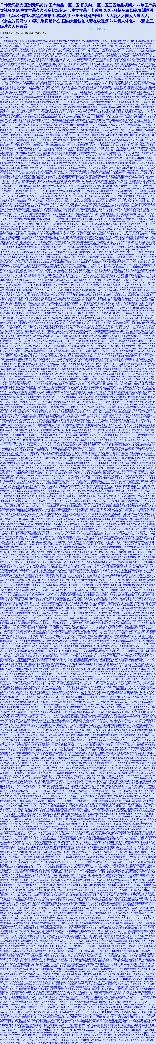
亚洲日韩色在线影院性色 (80, 54)
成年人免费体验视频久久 (97, 562)
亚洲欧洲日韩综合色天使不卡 (74, 814)
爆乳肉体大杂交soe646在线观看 (73, 738)
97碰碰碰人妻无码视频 (106, 750)
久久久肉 (7, 560)
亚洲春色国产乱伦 (47, 804)
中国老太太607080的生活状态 (93, 560)
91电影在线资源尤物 (106, 615)
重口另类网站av (75, 473)
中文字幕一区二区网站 (61, 628)
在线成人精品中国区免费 (29, 926)
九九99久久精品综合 (129, 641)
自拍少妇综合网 (16, 387)
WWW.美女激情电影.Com (75, 562)
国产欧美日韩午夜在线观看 (16, 862)
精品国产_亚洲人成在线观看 (66, 71)
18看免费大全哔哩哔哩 (129, 969)
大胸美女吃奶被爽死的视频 (18, 219)
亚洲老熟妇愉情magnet (90, 524)
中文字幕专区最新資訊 (64, 877)
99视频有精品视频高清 (34, 54)
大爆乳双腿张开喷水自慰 (111, 41)
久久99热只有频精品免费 (87, 453)
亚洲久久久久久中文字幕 (76, 692)
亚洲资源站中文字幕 (38, 976)
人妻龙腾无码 (54, 915)
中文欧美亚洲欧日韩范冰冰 (46, 781)
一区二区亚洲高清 (98, 463)
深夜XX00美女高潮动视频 (86, 849)
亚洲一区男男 (96, 364)
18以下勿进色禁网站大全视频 (63, 885)
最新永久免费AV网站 (139, 333)
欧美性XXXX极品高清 (29, 92)
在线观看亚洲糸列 (83, 527)
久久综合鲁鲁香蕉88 (11, 577)
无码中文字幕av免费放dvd (134, 219)
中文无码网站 (88, 834)
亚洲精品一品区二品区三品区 (133, 394)
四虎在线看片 (32, 921)
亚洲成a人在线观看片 (122, 743)
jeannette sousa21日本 (13, 458)
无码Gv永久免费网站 (31, 491)
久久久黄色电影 (65, 801)
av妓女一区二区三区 (19, 183)
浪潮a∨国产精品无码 (60, 247)
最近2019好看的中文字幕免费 (100, 923)
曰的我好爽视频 (108, 928)
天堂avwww (21, 847)
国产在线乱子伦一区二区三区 (107, 138)
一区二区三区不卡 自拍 (88, 460)
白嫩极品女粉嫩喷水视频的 (140, 318)
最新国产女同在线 (87, 158)
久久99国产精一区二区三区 (136, 915)
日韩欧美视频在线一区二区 (103, 493)
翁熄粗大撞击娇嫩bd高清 (72, 844)
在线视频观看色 (59, 730)
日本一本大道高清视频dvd (23, 936)
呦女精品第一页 (68, 349)
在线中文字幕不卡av (128, 504)
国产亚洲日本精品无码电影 (105, 646)
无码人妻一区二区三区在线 (40, 321)
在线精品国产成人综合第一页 (19, 618)
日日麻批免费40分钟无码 (62, 410)
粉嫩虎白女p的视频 (50, 623)
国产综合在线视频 (53, 74)
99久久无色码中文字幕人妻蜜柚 (127, 239)
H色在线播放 (5, 41)
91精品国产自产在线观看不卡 (107, 1040)
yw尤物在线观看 (143, 351)
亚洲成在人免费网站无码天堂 (62, 356)
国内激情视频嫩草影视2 (128, 628)
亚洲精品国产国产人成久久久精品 (51, 249)
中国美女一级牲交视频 (51, 349)
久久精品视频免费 (48, 491)
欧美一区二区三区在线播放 (123, 534)
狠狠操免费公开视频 (127, 455)
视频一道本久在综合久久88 (89, 974)
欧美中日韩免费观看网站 (56, 743)
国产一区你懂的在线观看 (37, 903)
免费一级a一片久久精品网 (64, 618)
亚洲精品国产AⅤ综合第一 (63, 933)
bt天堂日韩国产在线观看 (131, 450)
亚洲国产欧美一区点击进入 (139, 905)
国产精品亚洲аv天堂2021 (115, 290)
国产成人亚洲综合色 (71, 905)
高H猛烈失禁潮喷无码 (49, 989)
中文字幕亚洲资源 (101, 710)
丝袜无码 (29, 105)
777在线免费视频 (82, 188)
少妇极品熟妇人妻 (68, 882)
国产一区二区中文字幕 (66, 237)
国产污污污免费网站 (135, 252)
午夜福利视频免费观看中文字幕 (74, 717)
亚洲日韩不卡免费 (53, 793)
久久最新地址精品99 (146, 936)
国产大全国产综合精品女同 (22, 265)
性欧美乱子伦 (84, 753)
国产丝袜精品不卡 (72, 796)
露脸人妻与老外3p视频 (121, 112)
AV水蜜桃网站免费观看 (130, 384)
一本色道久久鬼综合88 (16, 422)
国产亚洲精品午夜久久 (45, 778)
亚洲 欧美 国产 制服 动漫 (87, 585)
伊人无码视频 (116, 483)
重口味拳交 (11, 181)
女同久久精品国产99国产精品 (119, 898)
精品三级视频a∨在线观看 (130, 801)
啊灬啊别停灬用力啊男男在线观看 (107, 626)
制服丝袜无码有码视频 (78, 206)
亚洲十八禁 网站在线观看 (24, 214)
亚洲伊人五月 (117, 885)
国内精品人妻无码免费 (137, 745)
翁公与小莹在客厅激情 (34, 371)
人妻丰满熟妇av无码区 (56, 636)
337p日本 (112, 69)
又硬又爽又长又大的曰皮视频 (62, 760)
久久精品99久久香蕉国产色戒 (93, 272)
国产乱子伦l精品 (116, 893)
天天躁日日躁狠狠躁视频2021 (128, 941)
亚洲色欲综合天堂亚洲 (28, 938)
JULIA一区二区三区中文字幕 (103, 811)
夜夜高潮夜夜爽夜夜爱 (48, 496)
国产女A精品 (63, 895)
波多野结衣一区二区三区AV (143, 224)
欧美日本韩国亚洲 (92, 465)
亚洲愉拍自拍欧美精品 (58, 404)
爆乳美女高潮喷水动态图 (29, 499)
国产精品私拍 (90, 239)
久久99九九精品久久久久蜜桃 (115, 369)
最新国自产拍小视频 (129, 445)
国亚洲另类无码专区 (54, 392)
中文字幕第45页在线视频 (75, 481)
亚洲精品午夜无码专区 (48, 613)
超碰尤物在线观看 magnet (91, 211)
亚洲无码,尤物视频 (99, 43)
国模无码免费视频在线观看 (62, 64)
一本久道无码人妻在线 (109, 51)
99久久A (40, 338)
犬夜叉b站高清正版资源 (145, 465)
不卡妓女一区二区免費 (93, 781)
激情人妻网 (83, 49)
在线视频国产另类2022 (74, 984)
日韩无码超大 (6, 37)
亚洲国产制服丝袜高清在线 (59, 806)
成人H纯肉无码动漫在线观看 (59, 262)
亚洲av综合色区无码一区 (56, 1004)
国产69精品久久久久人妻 (54, 537)
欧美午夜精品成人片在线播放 (50, 150)
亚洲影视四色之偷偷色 (142, 382)
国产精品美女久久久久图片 (101, 511)
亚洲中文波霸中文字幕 (129, 298)
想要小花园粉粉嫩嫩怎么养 (14, 582)
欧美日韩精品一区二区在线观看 (95, 867)
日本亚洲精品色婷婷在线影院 (38, 316)
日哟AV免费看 (56, 1027)
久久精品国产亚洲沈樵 (28, 684)
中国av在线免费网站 (145, 188)
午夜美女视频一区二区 (12, 247)
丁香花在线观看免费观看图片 (48, 603)
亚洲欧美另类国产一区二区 (84, 125)
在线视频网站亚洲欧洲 (96, 1012)
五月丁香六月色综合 (112, 153)
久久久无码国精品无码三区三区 (100, 1020)
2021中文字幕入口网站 (60, 748)
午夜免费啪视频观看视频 (33, 138)
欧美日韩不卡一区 (130, 420)
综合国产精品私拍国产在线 (93, 898)
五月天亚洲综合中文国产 (35, 598)
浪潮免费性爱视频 (102, 618)
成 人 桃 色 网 (115, 867)
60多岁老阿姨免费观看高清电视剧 (36, 811)
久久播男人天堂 (51, 771)
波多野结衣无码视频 (108, 310)
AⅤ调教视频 (38, 201)
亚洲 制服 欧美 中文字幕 (114, 527)
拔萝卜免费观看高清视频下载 (43, 237)
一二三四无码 (31, 89)
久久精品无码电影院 (41, 885)
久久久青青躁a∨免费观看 (77, 656)
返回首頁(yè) (103, 29)
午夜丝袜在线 (129, 468)
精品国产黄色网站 (95, 814)
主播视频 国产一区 (46, 745)
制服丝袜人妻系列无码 (141, 138)
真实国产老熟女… (28, 338)
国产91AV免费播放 (55, 224)
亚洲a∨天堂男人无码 (109, 361)
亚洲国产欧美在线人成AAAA (42, 394)
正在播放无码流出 (92, 382)
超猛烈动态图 (68, 188)
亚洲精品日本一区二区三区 (14, 605)
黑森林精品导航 (67, 265)
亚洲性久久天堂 (64, 501)
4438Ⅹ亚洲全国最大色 (115, 120)
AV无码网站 (112, 387)
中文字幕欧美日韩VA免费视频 (90, 882)
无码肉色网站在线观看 (92, 544)
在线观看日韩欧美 (120, 730)
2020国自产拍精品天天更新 (11, 631)
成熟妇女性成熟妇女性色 (29, 331)
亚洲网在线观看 (137, 92)
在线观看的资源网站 (94, 110)
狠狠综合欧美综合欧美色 (135, 82)
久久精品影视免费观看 (89, 359)
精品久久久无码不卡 (133, 211)
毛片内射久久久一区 (113, 598)
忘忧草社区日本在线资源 (10, 791)
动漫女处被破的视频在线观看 (67, 819)
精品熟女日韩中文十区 (107, 430)
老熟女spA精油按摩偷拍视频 (47, 265)
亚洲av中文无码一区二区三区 (99, 249)
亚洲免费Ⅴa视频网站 (15, 743)
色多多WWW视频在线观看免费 (83, 554)
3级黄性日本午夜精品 (14, 333)
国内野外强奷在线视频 (64, 745)
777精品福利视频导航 (12, 783)
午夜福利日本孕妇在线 (96, 971)
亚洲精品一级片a (117, 890)
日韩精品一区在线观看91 (97, 529)
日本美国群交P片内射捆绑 (95, 392)
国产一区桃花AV (116, 316)
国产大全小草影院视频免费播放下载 (42, 127)
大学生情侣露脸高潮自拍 (13, 117)
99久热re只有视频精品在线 (84, 298)
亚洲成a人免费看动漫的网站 (23, 1007)
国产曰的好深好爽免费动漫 (65, 351)
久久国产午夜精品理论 (60, 964)
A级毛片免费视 (73, 631)
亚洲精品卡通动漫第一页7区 (66, 280)
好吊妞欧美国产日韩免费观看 (116, 768)
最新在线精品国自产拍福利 (26, 613)
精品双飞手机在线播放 (41, 232)
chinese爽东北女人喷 (119, 148)
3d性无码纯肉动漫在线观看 (86, 293)
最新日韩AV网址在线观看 (14, 105)
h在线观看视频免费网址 (25, 816)
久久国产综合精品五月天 (100, 341)
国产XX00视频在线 (49, 303)
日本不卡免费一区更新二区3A (106, 384)
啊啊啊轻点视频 (52, 407)
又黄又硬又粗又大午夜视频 (86, 193)
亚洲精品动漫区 (50, 211)
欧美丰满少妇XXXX (23, 1032)
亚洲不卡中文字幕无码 (130, 331)
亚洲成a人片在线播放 (18, 849)
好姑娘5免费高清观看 (141, 585)
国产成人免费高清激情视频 (118, 486)
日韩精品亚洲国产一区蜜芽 (44, 427)
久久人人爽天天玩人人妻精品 (98, 412)
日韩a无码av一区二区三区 (133, 849)
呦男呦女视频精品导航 (128, 796)
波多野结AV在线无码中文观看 (72, 89)
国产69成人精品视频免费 (27, 369)
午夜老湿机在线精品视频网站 (84, 580)
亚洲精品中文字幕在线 (77, 636)
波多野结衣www (101, 816)
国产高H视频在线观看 (41, 954)
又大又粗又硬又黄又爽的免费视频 (32, 915)
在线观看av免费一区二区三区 (62, 341)
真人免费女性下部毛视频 (44, 415)
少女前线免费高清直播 (68, 303)
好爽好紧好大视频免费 (73, 392)
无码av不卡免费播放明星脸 (88, 928)
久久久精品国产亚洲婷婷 (61, 155)
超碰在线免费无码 (115, 565)
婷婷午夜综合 (47, 346)
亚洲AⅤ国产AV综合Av (138, 895)
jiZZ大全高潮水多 (147, 183)
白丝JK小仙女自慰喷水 (138, 730)
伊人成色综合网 (23, 908)
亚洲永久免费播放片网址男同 (73, 486)
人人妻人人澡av (147, 453)
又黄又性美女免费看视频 (71, 544)
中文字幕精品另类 (45, 364)
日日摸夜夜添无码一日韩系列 (56, 234)
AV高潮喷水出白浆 (88, 1043)
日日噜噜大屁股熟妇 (8, 148)
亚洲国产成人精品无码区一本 (98, 160)
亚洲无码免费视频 (77, 316)
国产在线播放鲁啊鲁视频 (44, 1032)
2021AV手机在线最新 (121, 160)
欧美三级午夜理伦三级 (18, 806)
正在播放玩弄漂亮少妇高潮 (108, 900)
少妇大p (85, 277)
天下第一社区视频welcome (66, 1032)
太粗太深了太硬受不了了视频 (32, 392)
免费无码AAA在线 (116, 427)
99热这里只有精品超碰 (141, 1012)
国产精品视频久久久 (133, 336)
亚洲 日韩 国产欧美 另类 (108, 343)
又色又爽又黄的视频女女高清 (113, 903)
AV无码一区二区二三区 (118, 999)
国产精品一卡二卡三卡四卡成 (60, 826)
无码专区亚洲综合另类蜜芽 (82, 127)
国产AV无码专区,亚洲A (72, 117)
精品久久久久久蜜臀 (94, 422)
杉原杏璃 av (104, 293)
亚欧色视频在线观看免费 (15, 799)
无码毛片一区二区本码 (14, 943)
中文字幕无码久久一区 (119, 918)
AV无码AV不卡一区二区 (136, 1010)
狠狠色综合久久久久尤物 (34, 74)
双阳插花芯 (119, 511)
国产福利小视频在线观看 (34, 115)
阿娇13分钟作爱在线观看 (140, 422)
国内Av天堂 (105, 359)
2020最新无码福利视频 (129, 61)
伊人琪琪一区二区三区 (120, 224)
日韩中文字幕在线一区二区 (24, 343)
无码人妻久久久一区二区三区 (137, 285)
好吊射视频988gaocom (48, 221)
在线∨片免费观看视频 (133, 316)
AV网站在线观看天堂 (81, 628)
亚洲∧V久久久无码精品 (21, 738)
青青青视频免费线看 (98, 427)
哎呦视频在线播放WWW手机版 (128, 753)
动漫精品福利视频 (79, 432)
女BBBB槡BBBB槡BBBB (52, 478)
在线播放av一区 (139, 275)
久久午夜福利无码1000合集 (72, 61)
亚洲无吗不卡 (12, 1043)
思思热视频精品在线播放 (144, 132)
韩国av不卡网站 (148, 473)
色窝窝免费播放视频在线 (43, 412)
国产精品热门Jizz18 (129, 130)
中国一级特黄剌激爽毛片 (66, 804)
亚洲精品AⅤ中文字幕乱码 (144, 961)
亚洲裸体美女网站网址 (142, 193)
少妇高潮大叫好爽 (90, 74)
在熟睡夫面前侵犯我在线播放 (35, 140)
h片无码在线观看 (111, 61)
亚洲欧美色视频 (89, 300)
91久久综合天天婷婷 (102, 237)
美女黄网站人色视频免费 (76, 504)
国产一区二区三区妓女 (62, 298)
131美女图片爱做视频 (38, 61)
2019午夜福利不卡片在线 (93, 593)
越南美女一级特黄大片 (64, 872)
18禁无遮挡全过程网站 (65, 343)
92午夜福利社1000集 (108, 193)
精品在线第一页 (116, 926)
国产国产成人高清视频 (75, 412)
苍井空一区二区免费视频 (139, 1015)
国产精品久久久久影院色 (53, 542)
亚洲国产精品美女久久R (22, 415)
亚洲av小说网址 (148, 506)
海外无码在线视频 (60, 369)
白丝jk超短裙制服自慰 (94, 450)
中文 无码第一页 (95, 537)
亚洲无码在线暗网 (123, 1020)
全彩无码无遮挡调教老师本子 (109, 992)
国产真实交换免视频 (135, 913)
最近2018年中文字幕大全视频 (15, 969)
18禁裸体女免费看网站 (133, 565)
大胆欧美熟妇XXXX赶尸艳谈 (105, 824)
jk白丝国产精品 (67, 915)
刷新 (92, 29)
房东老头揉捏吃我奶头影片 (87, 310)
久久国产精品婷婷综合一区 (77, 323)
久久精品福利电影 (100, 181)
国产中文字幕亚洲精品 (140, 242)
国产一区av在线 (49, 160)
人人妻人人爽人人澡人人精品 (60, 720)
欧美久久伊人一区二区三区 (116, 143)
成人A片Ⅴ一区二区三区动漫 (41, 865)
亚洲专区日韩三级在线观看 (38, 918)
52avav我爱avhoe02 (67, 257)
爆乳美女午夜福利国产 (40, 565)
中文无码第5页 (135, 575)
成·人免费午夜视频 (81, 445)
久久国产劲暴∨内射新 (115, 860)
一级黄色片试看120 (135, 862)
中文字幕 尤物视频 (111, 613)
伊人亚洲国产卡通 (91, 595)
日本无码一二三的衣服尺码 (100, 49)
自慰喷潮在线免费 (124, 275)
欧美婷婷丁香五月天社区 (67, 491)
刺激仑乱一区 (18, 69)
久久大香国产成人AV (18, 679)
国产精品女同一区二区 (103, 242)
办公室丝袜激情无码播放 (141, 654)
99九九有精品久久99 (137, 562)
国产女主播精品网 (61, 725)
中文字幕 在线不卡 (70, 1040)
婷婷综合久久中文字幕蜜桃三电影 (63, 514)
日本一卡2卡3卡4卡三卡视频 (55, 206)
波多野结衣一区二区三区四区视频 (75, 1035)
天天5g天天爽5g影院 (76, 422)
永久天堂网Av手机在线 (110, 715)
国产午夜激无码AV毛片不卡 (119, 702)
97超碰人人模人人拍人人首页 (85, 547)
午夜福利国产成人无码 (22, 427)
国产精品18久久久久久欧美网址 (46, 46)
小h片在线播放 (104, 112)
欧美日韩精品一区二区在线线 (106, 666)
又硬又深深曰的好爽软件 (36, 443)
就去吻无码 (63, 821)
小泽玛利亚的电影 (20, 168)
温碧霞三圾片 (59, 504)
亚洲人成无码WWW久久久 (22, 842)
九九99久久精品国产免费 (117, 895)
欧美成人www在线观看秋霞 (117, 593)
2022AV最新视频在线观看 (42, 420)
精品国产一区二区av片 (46, 687)
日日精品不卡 (30, 188)
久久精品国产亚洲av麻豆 (13, 804)
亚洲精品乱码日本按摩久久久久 (76, 463)
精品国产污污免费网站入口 (59, 677)
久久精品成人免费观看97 (67, 41)
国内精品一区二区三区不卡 (143, 160)
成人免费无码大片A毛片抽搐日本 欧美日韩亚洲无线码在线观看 (64, 252)
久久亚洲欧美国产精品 (35, 743)
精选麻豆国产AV (108, 382)
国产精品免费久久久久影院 (11, 186)
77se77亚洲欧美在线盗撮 (129, 107)
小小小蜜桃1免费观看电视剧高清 (62, 646)
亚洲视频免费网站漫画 (131, 506)
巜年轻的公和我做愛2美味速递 (82, 610)
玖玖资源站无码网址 (127, 824)
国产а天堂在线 (83, 420)
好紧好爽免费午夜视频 (70, 272)
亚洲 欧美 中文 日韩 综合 (82, 227)
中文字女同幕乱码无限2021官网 (37, 247)
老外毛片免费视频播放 (76, 438)
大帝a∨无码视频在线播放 (57, 43)
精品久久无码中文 (133, 860)
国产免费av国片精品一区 (95, 987)
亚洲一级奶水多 (82, 64)
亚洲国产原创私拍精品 (34, 117)
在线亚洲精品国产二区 (99, 234)
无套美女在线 (147, 150)
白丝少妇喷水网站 (124, 811)
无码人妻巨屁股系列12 (121, 379)
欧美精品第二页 (44, 410)
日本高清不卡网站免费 (133, 1007)
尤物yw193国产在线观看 (140, 519)
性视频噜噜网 (29, 102)
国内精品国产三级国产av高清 (101, 313)
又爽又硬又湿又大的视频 (104, 976)
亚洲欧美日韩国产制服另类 (11, 740)
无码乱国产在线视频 (70, 793)
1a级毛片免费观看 (53, 69)
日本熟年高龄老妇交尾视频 (60, 666)
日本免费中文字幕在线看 (118, 404)
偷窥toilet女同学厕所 (15, 346)
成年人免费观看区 (61, 465)
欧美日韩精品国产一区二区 (45, 837)
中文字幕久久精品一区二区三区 (61, 51)
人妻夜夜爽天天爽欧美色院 (87, 257)
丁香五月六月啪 (58, 923)
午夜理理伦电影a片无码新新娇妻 (92, 318)
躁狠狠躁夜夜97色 (53, 117)
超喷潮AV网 (125, 138)
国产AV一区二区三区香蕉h (105, 56)
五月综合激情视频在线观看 (116, 1015)
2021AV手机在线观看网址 (107, 448)
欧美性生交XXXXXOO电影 (87, 506)
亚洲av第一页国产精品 (22, 239)
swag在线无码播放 (28, 252)
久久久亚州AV (66, 623)
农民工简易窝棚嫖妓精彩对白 (112, 857)
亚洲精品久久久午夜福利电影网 (83, 651)
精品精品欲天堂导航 (19, 699)
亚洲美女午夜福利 (75, 598)
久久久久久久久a (143, 1035)
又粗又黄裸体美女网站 (73, 539)
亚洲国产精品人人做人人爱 (30, 539)
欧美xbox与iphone (12, 893)
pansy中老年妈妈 (32, 567)
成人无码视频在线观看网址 (27, 49)
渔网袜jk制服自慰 (81, 732)
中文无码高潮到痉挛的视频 (110, 870)
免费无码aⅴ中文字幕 (113, 989)
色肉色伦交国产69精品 (79, 234)
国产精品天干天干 (128, 717)
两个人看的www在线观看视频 (58, 440)
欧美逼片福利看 (41, 519)
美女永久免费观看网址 (70, 938)
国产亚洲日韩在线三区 (118, 562)
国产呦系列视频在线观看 (143, 811)
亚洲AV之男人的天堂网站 (34, 1004)
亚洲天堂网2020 (74, 94)
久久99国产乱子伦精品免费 (121, 209)
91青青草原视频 (62, 397)
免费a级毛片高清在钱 (55, 323)
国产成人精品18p (36, 438)
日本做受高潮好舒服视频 (15, 326)
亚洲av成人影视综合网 (70, 46)
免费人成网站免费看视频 (15, 514)
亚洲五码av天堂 (42, 110)
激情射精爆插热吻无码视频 (54, 867)
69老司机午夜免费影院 (96, 486)
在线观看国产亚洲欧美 (107, 758)
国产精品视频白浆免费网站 (82, 748)
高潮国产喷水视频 (55, 562)
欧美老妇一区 (96, 633)
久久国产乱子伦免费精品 (141, 354)
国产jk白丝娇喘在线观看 (122, 237)
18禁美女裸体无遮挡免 (130, 715)
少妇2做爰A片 (79, 66)
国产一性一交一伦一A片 (125, 976)
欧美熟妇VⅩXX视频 (65, 572)
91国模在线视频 (63, 354)
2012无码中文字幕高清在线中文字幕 (128, 229)
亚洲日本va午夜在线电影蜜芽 (15, 61)
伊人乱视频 (119, 206)
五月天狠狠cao (69, 150)
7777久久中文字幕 (16, 1035)
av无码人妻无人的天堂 (60, 384)
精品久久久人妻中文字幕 (125, 188)
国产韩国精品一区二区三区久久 (35, 898)
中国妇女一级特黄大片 (85, 900)
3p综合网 (123, 448)
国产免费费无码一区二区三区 (75, 791)
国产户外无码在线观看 (9, 600)
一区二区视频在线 (48, 506)
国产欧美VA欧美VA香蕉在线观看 (60, 1022)
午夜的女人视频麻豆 (99, 420)
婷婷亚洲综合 (64, 649)
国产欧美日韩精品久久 (79, 799)
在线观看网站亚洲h (102, 885)
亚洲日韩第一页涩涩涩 (54, 468)
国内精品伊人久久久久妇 (44, 1002)
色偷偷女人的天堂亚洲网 (99, 389)
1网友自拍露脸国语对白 (34, 275)
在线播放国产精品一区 (97, 999)
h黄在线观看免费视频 (36, 1022)
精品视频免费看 (43, 214)
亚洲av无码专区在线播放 (94, 603)
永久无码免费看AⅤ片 (90, 361)
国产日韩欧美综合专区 (95, 120)
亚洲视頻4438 (52, 961)
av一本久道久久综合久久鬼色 (138, 260)
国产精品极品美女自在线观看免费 (136, 438)
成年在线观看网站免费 (20, 877)
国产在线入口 (82, 130)
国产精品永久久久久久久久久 (96, 890)
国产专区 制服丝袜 (39, 908)
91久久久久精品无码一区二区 (138, 491)
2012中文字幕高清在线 (67, 204)
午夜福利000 (115, 394)
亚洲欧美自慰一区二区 (26, 997)
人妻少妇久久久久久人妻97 (18, 254)
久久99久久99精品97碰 (143, 209)
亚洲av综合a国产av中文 (48, 89)
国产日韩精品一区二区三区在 (126, 997)
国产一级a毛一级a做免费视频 (139, 265)
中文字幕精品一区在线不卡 (109, 351)
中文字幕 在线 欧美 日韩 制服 (17, 707)
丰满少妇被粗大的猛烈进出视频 (120, 603)
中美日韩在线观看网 (27, 153)
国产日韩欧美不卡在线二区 (73, 110)
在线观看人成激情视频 (36, 529)
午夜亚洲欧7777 (91, 844)
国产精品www (74, 143)
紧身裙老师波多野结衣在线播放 (42, 682)
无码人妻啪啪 (102, 893)
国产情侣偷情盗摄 (81, 427)
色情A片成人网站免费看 (41, 580)
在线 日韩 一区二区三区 (66, 295)
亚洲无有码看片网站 (60, 799)
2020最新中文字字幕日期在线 (140, 399)
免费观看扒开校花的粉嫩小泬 (135, 844)
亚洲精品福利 (145, 992)
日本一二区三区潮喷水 (33, 143)
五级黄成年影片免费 (125, 938)
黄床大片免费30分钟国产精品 (137, 206)
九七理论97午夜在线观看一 (110, 280)
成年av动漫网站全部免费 (127, 631)
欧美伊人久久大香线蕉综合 (70, 476)
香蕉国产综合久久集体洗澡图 (37, 643)
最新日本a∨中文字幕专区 (97, 316)
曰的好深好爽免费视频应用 (69, 176)
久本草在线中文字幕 (133, 793)
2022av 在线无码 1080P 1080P (43, 219)
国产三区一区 (111, 722)
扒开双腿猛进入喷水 (127, 387)
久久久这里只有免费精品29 (86, 1002)
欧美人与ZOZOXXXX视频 (137, 300)
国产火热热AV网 (125, 193)
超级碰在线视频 (7, 882)
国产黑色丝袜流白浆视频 (13, 316)
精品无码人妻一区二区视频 (33, 674)
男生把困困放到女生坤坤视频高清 (138, 1027)
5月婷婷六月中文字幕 (87, 638)
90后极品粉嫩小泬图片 (122, 49)
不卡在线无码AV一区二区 (101, 229)
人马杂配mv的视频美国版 (93, 575)
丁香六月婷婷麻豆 (106, 214)
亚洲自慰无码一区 (31, 458)
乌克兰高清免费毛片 (13, 979)
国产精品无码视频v (61, 282)
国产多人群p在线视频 (21, 954)
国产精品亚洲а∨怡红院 (83, 816)
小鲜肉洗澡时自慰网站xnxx (112, 285)
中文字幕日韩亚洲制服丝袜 (109, 821)
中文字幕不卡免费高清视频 (102, 188)
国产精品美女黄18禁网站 (128, 872)
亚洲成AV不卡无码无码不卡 (55, 473)
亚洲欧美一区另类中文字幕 (140, 987)
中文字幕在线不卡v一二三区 (21, 727)
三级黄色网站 (50, 516)
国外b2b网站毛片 (84, 77)
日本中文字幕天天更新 (9, 338)
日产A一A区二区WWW (91, 674)
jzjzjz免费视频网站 (77, 725)
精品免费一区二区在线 (22, 844)
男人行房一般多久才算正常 (73, 145)
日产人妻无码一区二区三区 (135, 460)
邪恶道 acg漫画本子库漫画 (16, 829)
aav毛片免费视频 (73, 364)
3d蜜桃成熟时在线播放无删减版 (28, 318)
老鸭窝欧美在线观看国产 (71, 267)
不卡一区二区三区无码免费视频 (136, 1022)
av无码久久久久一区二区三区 (106, 122)
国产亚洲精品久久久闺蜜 (122, 341)
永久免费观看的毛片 (55, 987)
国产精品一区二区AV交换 (70, 898)
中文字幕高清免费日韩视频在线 (101, 440)
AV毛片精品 (66, 209)
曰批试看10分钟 (115, 410)
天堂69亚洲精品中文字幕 (55, 59)
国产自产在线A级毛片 (90, 654)
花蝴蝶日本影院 (129, 1004)
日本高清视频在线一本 (136, 694)
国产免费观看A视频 (95, 438)
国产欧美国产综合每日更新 (89, 839)
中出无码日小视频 (124, 377)
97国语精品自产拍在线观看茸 (124, 262)
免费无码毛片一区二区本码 (88, 285)
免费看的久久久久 (116, 529)
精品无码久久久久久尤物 (128, 875)
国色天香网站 (10, 946)
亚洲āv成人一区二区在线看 (97, 145)
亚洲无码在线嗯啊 (84, 331)
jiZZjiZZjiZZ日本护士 (125, 417)
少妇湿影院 (85, 387)
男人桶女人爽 (32, 453)
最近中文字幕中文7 (77, 369)
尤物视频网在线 (70, 49)
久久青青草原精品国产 (88, 280)
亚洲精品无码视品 (79, 440)
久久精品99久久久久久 (9, 163)
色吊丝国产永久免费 (49, 740)
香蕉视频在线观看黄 (13, 140)
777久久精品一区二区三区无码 (46, 239)
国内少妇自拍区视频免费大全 (66, 321)
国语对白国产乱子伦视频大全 (124, 97)
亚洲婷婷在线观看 (147, 763)
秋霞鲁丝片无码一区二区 (113, 839)
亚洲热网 (73, 821)
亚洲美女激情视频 (113, 326)
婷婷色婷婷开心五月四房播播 (41, 168)
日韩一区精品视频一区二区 (114, 265)
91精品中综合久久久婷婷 (115, 295)
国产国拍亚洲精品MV (89, 631)
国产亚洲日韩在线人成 (48, 684)
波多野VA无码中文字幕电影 (40, 1037)
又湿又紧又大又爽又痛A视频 (97, 148)
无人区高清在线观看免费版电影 (137, 893)
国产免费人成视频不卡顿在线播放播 (88, 763)
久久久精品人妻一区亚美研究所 (54, 590)
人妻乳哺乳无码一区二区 (77, 402)
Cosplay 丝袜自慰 (76, 465)
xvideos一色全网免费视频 (72, 689)
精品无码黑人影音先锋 (43, 280)
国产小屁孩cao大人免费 (33, 310)
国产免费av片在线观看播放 (72, 239)
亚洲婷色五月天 (129, 867)
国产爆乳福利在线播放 (38, 969)
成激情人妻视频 (82, 87)
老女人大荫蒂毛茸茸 (35, 422)
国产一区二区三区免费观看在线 (118, 961)
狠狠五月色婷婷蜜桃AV (103, 173)
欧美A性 (12, 590)
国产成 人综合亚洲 (65, 682)
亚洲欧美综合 (79, 155)
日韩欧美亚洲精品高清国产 (18, 1017)
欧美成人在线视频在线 (145, 389)
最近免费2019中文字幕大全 (52, 313)
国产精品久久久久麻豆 (81, 417)
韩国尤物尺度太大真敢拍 (114, 1032)
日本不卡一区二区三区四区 (16, 1010)
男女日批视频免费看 (29, 488)
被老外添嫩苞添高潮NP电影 (130, 310)
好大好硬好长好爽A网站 (128, 254)
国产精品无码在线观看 (101, 379)
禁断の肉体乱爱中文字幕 (45, 527)
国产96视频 (38, 727)
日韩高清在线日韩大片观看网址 (104, 969)
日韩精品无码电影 (114, 1004)
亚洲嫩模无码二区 (111, 684)
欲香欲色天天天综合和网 (32, 166)
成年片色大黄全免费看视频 (20, 928)
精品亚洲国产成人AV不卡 (27, 425)
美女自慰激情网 (148, 458)
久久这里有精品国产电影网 (122, 196)
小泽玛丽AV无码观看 (107, 377)
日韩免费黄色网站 (103, 97)
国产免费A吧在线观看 (93, 600)
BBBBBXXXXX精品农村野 (80, 173)
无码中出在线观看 (50, 318)
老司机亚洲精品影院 (141, 951)
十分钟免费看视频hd (49, 92)
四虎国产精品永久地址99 (22, 560)
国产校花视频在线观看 (98, 92)
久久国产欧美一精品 (132, 885)
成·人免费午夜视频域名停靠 (122, 636)
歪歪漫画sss (63, 610)
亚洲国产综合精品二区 (85, 865)
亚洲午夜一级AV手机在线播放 (58, 547)
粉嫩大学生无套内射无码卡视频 (91, 608)
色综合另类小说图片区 (18, 971)
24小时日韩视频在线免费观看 (98, 84)
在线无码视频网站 (76, 809)
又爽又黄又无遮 (72, 982)
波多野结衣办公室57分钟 (31, 722)
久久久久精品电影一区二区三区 (129, 493)
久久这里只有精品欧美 (133, 483)
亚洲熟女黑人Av (90, 964)
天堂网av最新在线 (137, 432)
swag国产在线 (133, 295)
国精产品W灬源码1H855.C (72, 450)
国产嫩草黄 (124, 333)
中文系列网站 (144, 504)
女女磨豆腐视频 (60, 300)
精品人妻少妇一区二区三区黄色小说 (101, 155)
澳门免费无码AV (99, 54)
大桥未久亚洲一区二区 (107, 570)
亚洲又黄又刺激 (106, 727)
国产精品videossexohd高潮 (25, 448)
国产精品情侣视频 (57, 453)
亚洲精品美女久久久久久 (46, 501)
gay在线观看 (65, 626)
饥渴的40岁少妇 (82, 341)
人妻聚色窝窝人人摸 (40, 760)
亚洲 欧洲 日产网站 (69, 893)
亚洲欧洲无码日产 (28, 272)
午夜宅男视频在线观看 (138, 148)
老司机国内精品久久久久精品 (36, 333)
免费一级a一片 (134, 150)
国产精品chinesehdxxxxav (86, 933)
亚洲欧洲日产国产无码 (19, 715)
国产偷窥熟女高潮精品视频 (93, 860)
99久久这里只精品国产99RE (123, 402)
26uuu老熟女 (59, 364)
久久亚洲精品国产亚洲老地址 (83, 496)
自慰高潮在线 (146, 582)
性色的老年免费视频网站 (91, 938)
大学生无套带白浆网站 (134, 476)
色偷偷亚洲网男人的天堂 (29, 588)
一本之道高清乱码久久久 (113, 211)
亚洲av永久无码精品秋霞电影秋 (20, 308)
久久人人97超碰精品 (47, 354)
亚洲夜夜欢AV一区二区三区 (114, 745)
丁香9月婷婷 (106, 465)
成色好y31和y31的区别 (16, 903)
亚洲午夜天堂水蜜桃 (65, 506)
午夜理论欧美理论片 (8, 300)
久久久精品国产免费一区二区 (69, 112)
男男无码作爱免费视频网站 (31, 468)
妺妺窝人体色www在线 (26, 359)
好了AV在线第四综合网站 (62, 214)
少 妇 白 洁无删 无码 (102, 730)
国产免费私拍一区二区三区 (40, 852)
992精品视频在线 (10, 349)
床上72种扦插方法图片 (116, 1010)
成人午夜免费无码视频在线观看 (128, 656)
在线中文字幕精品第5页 (96, 664)
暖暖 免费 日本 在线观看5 (90, 888)
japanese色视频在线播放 (144, 638)
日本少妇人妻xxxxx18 (141, 702)
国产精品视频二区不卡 (46, 204)
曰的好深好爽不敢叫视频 (78, 661)
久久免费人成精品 (135, 837)
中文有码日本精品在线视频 (27, 801)
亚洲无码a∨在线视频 (110, 908)
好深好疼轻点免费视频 (18, 438)
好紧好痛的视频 (19, 303)
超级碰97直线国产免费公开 (14, 432)
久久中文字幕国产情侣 (87, 430)
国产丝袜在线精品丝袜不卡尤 (15, 682)
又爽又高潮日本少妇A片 (124, 852)
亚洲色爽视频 (82, 349)
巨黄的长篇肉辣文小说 (9, 227)
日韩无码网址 (37, 941)
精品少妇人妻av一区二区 (40, 796)
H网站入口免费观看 (144, 468)
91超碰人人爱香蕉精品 (36, 326)
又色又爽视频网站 (10, 499)
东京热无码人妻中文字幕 (137, 227)
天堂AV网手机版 (77, 943)
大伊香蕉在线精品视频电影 (111, 793)
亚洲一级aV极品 (87, 979)
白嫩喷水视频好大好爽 (58, 99)
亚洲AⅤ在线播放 (83, 880)
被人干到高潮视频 (36, 608)
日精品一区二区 (33, 303)
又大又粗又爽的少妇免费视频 (35, 94)
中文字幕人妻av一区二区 (113, 364)
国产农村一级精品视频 (24, 1020)
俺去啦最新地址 (130, 415)
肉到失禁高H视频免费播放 (78, 153)
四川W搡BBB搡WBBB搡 (44, 946)
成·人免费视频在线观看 (67, 839)
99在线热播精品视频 (145, 171)
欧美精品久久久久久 (106, 354)
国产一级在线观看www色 (64, 842)
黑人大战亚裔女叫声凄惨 (110, 506)
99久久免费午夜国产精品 (58, 1025)
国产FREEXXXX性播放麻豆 (85, 214)
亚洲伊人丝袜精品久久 (37, 679)
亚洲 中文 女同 (46, 382)
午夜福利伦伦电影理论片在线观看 (114, 654)
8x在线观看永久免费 (77, 336)
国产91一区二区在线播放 (40, 710)
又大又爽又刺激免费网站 (19, 725)
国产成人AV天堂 (131, 204)
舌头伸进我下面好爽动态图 (63, 659)
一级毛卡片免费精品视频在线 (112, 778)
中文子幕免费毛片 (132, 427)
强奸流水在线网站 (22, 356)
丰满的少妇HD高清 (73, 542)
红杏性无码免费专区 (95, 1015)
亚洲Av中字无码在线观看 (48, 87)
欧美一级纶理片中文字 (35, 130)
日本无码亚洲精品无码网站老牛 (48, 702)
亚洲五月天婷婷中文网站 (140, 918)
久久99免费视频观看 (48, 483)
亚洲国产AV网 (46, 588)
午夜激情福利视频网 (17, 64)
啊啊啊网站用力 (118, 946)
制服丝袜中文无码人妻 (137, 537)
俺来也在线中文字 (129, 346)
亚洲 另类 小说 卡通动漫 (57, 976)
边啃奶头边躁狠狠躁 (27, 260)
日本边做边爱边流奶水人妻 (132, 1040)
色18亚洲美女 (108, 94)
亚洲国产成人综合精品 (40, 493)
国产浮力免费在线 (143, 572)
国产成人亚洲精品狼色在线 (14, 127)
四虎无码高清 (140, 636)
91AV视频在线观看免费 (125, 1035)
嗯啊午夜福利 (18, 120)
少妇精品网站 (64, 483)
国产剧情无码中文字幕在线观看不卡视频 (35, 633)
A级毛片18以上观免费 (68, 318)
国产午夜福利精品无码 (129, 338)
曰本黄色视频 (103, 552)
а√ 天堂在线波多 (133, 786)
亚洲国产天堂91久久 (56, 679)
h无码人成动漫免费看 (128, 738)
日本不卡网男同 (89, 473)
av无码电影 (31, 554)
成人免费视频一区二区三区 (131, 201)
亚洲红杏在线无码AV (46, 997)
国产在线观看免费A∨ (49, 458)
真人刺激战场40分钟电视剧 (77, 435)
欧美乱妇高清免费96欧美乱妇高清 (75, 994)
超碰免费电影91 (22, 933)
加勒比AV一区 (124, 397)
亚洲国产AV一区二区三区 (116, 577)
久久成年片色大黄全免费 (10, 964)
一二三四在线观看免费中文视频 (20, 110)
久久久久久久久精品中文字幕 (137, 443)
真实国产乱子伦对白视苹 (93, 722)
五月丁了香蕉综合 (40, 824)
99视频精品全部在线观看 (35, 720)
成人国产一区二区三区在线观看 (42, 862)
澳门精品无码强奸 (142, 237)
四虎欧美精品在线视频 (140, 486)
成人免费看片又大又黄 (141, 46)
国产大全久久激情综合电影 (28, 994)
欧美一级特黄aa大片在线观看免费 (35, 155)
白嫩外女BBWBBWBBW (49, 717)
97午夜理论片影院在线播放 (91, 199)
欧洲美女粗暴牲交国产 (127, 496)
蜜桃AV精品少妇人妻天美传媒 (88, 140)
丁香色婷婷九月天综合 (129, 649)
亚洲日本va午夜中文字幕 (86, 760)
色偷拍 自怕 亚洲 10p (22, 636)
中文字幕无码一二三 (64, 946)
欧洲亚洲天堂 (100, 682)
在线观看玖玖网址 (39, 77)
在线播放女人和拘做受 (121, 66)
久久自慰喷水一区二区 (85, 877)
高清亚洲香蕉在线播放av (124, 567)
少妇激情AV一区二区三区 (92, 221)
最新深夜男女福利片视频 (68, 211)
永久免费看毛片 (97, 270)
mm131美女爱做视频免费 (86, 343)
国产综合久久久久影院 (25, 649)
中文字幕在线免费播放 (22, 748)
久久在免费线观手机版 (145, 509)
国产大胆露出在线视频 (19, 132)
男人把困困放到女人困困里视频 (112, 806)
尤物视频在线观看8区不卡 (106, 509)
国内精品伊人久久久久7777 (16, 982)
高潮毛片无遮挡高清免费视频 (116, 221)
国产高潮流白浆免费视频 (13, 371)
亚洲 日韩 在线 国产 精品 (128, 697)
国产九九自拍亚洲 (26, 585)
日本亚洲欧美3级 (67, 87)
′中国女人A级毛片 (30, 615)
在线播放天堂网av (53, 430)
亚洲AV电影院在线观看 (121, 951)
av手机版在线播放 (51, 966)
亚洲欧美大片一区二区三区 (76, 921)
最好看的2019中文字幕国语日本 (20, 755)
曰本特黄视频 (16, 407)
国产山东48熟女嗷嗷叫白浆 (101, 910)
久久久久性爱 (144, 247)
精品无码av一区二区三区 (140, 646)
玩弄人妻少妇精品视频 (76, 333)
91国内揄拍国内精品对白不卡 (92, 982)
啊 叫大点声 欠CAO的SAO (133, 532)
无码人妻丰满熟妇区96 (82, 102)
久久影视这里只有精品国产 (42, 557)
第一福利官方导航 (37, 132)
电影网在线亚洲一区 (37, 1025)
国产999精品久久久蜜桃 (122, 877)
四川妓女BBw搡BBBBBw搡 (112, 521)
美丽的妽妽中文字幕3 (94, 773)
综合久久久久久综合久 (83, 666)
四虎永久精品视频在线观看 (138, 288)
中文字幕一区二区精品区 (41, 570)
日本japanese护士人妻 (36, 605)
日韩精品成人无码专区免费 (83, 854)
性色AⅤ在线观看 (50, 293)
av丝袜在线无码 (147, 272)
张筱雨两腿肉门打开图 (18, 435)
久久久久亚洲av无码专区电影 (39, 730)
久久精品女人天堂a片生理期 (140, 186)
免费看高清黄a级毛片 (126, 102)
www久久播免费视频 (68, 308)
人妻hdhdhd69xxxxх (123, 313)
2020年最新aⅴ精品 (110, 677)
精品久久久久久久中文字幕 (84, 949)
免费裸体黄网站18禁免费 (47, 649)
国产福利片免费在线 (101, 247)
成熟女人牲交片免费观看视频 (93, 905)
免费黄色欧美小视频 (100, 931)
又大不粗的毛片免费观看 (76, 923)
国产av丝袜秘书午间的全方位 (119, 943)
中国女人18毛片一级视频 (21, 282)
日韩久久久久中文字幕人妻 (104, 275)
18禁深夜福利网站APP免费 (81, 397)
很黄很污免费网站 (81, 926)
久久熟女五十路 (53, 674)
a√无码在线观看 (93, 704)
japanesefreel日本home (143, 809)
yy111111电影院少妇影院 (115, 590)
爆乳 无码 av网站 (46, 615)
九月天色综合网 (40, 51)
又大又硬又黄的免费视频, (134, 410)
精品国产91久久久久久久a (44, 460)
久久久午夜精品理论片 (62, 763)
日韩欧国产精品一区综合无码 (87, 915)
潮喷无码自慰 (96, 153)
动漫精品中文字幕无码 (22, 46)
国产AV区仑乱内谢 (8, 87)
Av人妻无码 (133, 178)
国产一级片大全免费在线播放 (126, 308)
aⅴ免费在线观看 (81, 826)
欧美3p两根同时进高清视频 (65, 753)
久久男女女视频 (31, 341)
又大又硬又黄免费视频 (125, 854)
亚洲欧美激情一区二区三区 (48, 893)
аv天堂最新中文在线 (21, 125)
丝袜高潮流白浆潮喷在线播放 (119, 682)
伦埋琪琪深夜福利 (34, 402)
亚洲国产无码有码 (57, 519)
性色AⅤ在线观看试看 (108, 875)
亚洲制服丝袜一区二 (58, 94)
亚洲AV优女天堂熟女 (67, 837)
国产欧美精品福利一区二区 (57, 277)
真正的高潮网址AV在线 (120, 79)
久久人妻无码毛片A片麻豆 (121, 132)
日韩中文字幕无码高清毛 (44, 41)
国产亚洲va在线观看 (147, 738)
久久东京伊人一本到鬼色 (37, 514)
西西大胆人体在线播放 (70, 524)
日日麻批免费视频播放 (138, 760)
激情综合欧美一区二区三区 (58, 854)
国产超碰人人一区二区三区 (139, 257)
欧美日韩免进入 (48, 331)
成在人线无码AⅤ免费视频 (117, 829)
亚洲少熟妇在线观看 (81, 811)
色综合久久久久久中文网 (107, 689)
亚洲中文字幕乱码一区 (99, 1017)
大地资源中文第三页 (56, 443)
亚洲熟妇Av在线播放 (38, 562)
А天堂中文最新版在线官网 (32, 216)
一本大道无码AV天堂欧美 (118, 425)
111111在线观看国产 (73, 783)
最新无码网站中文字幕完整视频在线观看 (68, 163)
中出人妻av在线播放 (19, 628)
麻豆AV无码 (16, 99)
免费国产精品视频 (39, 646)
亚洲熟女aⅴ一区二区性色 (51, 791)
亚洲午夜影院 (123, 646)
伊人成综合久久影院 (141, 539)
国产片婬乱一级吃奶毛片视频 (12, 402)
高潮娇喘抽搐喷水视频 (9, 867)
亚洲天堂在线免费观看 (121, 621)
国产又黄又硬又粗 (86, 577)
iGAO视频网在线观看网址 (28, 181)
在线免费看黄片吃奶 (19, 135)
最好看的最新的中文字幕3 (144, 359)
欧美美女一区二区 (28, 893)
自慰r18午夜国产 (138, 735)
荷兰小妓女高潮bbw (28, 244)
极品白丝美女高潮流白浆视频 (12, 323)
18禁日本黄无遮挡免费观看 (28, 664)
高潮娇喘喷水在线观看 (128, 371)
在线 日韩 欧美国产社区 (88, 1007)
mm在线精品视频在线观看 (135, 501)
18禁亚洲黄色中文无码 (121, 539)
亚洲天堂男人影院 (22, 580)
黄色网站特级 (63, 862)
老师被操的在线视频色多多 (104, 102)
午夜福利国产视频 (51, 509)
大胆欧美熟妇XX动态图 (49, 425)
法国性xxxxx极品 (113, 560)
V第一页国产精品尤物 (138, 244)
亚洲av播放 (61, 160)
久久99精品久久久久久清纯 (93, 499)
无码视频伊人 (130, 847)
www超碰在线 (9, 710)
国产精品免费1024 (99, 720)
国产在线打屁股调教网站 (17, 692)
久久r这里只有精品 (24, 654)
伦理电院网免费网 (70, 577)
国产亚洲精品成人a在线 (69, 857)
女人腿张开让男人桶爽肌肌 (80, 976)
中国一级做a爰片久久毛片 (119, 720)
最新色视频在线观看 (128, 819)
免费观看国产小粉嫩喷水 (114, 488)
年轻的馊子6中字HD (11, 293)
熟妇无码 (101, 186)
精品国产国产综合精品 (69, 158)
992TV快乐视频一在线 (125, 463)
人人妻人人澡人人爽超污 (117, 971)
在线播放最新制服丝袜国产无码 (29, 509)
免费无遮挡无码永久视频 (14, 677)
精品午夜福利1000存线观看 (42, 750)
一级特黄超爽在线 (102, 951)
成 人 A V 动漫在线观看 (140, 425)
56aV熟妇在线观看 (129, 71)
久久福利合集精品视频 (34, 69)
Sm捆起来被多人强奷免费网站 (16, 257)
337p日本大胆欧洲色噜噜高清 (98, 66)
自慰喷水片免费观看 (121, 349)
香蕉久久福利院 (21, 1025)
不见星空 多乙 (121, 257)
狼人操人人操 (90, 689)
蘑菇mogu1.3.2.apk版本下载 (62, 704)
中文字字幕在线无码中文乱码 (50, 244)
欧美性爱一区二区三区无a (127, 435)
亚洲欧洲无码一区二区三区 (138, 232)
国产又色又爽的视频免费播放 (62, 900)
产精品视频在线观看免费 (32, 211)
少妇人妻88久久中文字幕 (131, 684)
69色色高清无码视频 (71, 979)
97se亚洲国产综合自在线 (129, 453)
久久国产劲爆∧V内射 (61, 580)
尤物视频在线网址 (66, 961)
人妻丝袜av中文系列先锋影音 (101, 941)
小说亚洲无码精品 (57, 1012)
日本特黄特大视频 (118, 643)
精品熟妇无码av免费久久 (132, 595)
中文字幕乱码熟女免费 (93, 786)
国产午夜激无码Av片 (72, 224)
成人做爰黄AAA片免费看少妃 (110, 204)
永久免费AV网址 (7, 460)
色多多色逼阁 (10, 664)
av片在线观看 (34, 694)
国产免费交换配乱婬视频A (53, 120)
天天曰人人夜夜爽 (93, 1030)
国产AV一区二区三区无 (53, 399)
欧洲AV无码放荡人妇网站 (107, 371)
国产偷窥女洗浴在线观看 (111, 605)
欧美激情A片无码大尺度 (116, 186)
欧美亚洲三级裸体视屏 (83, 122)
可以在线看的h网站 (74, 954)
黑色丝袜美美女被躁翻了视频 (57, 727)
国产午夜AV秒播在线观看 (28, 382)
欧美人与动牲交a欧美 (12, 857)
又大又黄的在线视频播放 (47, 786)
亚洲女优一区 (148, 336)
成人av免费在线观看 (43, 949)
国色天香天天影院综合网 (36, 173)
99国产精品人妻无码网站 (74, 918)
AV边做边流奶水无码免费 (23, 951)
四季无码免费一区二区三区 (113, 888)
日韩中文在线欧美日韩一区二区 (135, 1030)
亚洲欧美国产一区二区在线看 (19, 242)
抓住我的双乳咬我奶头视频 (120, 176)
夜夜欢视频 (81, 346)
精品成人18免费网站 (73, 201)
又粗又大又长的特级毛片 (21, 176)
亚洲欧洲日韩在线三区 (98, 765)
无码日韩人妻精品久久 (124, 923)
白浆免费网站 (108, 659)
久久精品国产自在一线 (136, 570)
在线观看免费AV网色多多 (50, 844)
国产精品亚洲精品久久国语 (114, 216)
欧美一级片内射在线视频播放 (138, 270)
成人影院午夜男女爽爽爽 (115, 252)
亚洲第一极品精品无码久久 (113, 260)
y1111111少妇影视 (140, 994)
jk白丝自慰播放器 (32, 758)
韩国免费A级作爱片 (130, 582)
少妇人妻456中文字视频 (127, 956)
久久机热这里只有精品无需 (43, 295)
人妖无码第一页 (133, 699)
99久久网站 (97, 842)
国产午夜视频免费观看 (89, 793)
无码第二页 (138, 877)
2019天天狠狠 (66, 288)
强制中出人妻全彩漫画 (108, 1002)
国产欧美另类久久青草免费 (129, 115)
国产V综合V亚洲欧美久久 (46, 951)
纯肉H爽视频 (8, 697)
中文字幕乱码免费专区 (63, 1015)
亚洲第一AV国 (46, 567)
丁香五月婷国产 (47, 783)
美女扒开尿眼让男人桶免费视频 (97, 539)
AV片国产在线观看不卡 (82, 328)
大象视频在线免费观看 (52, 722)
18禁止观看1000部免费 (47, 448)
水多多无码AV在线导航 (94, 598)
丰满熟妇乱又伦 (72, 275)
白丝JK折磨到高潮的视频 (105, 516)
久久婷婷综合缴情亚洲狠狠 (82, 183)
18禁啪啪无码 (37, 516)
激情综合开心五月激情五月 (31, 511)
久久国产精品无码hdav (133, 549)
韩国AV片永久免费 (26, 300)
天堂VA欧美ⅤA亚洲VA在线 (137, 527)
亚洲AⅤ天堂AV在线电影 (112, 323)
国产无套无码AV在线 (94, 61)
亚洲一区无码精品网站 (87, 351)
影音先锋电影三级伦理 (123, 727)
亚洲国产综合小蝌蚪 (65, 1002)
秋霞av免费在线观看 (30, 783)
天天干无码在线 (66, 621)
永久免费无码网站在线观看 (138, 524)
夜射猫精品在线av (113, 712)
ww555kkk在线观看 (79, 92)
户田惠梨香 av (38, 59)
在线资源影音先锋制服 (47, 610)
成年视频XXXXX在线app (72, 69)
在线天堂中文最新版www (100, 661)
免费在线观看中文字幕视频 (68, 191)
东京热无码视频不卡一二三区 (49, 359)
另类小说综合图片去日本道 (106, 588)
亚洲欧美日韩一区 (58, 366)
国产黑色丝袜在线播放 (79, 82)
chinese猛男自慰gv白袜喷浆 (117, 575)
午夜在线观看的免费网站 (56, 132)
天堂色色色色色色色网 (95, 1010)
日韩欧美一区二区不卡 (133, 280)
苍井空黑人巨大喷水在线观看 (116, 422)
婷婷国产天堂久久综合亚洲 (68, 387)
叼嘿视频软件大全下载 (64, 242)
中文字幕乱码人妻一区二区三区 (46, 450)
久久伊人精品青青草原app (131, 125)
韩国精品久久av (47, 888)
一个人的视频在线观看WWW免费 (72, 768)
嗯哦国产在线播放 (139, 397)
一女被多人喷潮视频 (15, 671)
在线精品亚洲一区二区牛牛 (11, 641)
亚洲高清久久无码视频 (62, 254)
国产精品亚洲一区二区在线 (92, 143)
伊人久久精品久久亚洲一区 (107, 127)
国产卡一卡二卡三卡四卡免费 (101, 656)
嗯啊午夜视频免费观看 (14, 598)
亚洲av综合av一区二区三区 (55, 143)
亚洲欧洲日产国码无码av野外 (131, 979)
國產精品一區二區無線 (75, 519)
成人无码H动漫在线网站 (32, 524)
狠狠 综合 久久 (135, 369)
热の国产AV (44, 809)
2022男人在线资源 (33, 346)
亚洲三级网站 (29, 387)
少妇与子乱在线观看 (87, 893)
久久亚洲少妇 (55, 969)
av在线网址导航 (46, 445)
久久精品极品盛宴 (124, 69)
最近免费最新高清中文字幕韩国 (77, 326)
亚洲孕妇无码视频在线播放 (14, 554)
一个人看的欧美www (38, 806)
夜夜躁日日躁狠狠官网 (86, 455)
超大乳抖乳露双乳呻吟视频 (22, 638)
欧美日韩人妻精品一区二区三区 (84, 875)
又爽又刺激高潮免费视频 (125, 214)
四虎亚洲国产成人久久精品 (46, 308)
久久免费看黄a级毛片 (23, 280)
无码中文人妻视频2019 (44, 377)
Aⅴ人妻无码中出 (10, 633)
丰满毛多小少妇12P (92, 260)
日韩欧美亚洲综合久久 (63, 588)
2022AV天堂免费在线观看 (50, 577)
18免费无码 (59, 783)
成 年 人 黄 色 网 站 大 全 (91, 669)
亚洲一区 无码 (95, 717)
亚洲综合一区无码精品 (46, 191)
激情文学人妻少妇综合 (26, 974)
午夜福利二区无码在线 (99, 64)
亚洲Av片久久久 (139, 379)
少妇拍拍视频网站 (94, 443)
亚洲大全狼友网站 (61, 1037)
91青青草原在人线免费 (54, 166)
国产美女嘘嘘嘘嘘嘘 (30, 888)
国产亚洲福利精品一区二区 (129, 722)
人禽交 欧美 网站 (36, 735)
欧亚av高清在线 (98, 326)
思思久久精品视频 (112, 450)
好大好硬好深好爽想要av (31, 293)
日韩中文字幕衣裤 (92, 641)
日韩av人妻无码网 (103, 877)
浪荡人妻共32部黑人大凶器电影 (20, 158)
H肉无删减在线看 (118, 959)
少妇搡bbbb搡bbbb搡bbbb (128, 776)
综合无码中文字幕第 (110, 819)
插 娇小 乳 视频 (87, 516)
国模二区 (109, 763)
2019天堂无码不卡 (8, 814)
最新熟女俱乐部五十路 (114, 847)
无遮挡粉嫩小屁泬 (134, 290)
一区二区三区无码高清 (12, 999)
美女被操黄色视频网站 (48, 669)
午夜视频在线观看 (24, 814)
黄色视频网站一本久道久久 (75, 999)
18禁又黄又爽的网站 (84, 242)
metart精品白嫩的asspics (117, 407)
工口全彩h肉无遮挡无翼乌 (20, 753)
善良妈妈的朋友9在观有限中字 (138, 547)
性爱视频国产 (6, 191)
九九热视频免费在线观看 (85, 338)
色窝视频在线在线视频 (61, 374)
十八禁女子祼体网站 (139, 282)
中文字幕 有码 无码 (115, 501)
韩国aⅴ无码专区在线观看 (94, 712)
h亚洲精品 (98, 216)
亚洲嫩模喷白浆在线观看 (31, 867)
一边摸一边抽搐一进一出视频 (23, 552)
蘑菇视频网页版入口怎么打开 (34, 99)
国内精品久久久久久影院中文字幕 (55, 931)
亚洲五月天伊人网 (36, 227)
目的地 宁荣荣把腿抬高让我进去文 (19, 778)
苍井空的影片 (18, 54)
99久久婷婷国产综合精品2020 (29, 623)
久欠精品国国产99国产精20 (40, 699)
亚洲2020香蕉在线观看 (119, 1017)
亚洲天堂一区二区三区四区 (107, 748)
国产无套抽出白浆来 (111, 374)
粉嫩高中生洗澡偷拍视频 (110, 595)
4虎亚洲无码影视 (76, 590)
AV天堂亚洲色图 (103, 232)
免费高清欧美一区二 (8, 684)
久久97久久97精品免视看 (142, 720)
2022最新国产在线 (50, 471)
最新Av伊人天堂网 (131, 989)
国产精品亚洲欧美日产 (30, 989)
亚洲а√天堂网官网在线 (76, 249)
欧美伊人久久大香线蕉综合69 (76, 511)
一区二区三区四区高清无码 (45, 654)
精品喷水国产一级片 (86, 308)
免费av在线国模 (43, 153)
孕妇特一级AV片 (39, 636)
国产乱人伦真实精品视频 (59, 824)
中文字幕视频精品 (74, 679)
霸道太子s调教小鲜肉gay (47, 56)
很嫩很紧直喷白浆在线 (14, 854)
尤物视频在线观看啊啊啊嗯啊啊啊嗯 (83, 107)
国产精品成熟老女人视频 (98, 432)
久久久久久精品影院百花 (41, 725)
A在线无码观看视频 (130, 554)
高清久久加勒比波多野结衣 (51, 285)
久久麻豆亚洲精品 (51, 524)
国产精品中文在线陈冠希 (93, 117)
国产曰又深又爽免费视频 (31, 819)
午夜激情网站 (130, 926)
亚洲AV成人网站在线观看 (98, 336)
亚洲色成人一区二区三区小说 (44, 959)
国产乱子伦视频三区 (140, 626)
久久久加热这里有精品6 (47, 860)
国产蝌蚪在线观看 (115, 272)
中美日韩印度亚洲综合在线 (94, 702)
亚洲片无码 (59, 412)
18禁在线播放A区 (7, 509)
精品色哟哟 (77, 677)
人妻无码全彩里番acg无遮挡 (33, 43)
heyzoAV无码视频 (7, 476)
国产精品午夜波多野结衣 (86, 643)
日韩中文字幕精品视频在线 (23, 626)
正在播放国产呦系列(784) (60, 715)
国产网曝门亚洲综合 (123, 94)
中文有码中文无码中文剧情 (121, 865)
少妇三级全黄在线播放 (90, 521)
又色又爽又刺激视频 (65, 687)
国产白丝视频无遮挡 (93, 613)
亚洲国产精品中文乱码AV (30, 229)
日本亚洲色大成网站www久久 (85, 806)
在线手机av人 (83, 804)
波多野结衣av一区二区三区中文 (45, 738)
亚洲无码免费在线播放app (32, 771)
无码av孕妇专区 (58, 954)
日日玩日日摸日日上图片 (109, 964)
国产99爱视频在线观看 (41, 659)
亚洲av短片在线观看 (113, 110)
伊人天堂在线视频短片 (127, 557)
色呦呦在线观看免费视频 (114, 786)
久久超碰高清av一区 (84, 618)
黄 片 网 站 (103, 410)
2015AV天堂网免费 (119, 135)
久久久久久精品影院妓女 (34, 171)
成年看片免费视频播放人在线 (45, 821)
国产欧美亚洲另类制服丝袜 (100, 349)
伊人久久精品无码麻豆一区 (30, 1043)
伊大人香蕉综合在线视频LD (123, 389)
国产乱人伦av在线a (85, 237)
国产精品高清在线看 (46, 554)
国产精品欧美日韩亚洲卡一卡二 (88, 265)
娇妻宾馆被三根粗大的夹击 (48, 816)
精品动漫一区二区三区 (18, 735)
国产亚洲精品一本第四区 (43, 834)
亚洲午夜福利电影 (14, 374)
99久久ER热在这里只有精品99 (103, 776)
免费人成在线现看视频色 (100, 621)
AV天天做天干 (109, 938)
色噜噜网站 (120, 699)
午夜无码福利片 (95, 374)
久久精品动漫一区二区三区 (68, 516)
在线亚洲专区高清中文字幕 (95, 532)
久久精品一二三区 (25, 71)
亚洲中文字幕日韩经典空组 (95, 69)
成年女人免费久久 (82, 572)
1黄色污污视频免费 (22, 659)
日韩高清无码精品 (55, 326)
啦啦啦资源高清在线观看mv (111, 514)
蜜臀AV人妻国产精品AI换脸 (84, 209)
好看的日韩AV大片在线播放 (119, 1012)
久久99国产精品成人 (8, 938)
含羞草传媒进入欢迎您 (87, 552)
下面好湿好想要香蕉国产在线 (19, 51)
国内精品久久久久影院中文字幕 (22, 572)
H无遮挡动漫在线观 (126, 966)
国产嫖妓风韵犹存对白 (86, 356)
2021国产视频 (64, 496)
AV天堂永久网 (115, 420)
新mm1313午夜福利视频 (49, 880)
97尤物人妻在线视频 (104, 308)
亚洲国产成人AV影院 (106, 150)
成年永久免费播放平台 (22, 763)
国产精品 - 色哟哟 (20, 694)
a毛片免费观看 (44, 704)
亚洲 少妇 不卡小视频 (130, 374)
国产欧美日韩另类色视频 (19, 493)
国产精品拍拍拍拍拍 (32, 984)
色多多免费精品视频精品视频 (116, 1025)
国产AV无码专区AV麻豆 (114, 600)
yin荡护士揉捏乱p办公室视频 (45, 895)
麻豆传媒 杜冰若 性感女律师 (93, 796)
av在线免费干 (109, 882)
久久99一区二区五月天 (140, 64)
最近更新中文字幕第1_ (61, 811)
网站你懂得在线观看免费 (121, 359)
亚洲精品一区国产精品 (52, 84)
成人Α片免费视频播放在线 (20, 412)
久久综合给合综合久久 (52, 765)
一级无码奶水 (128, 366)
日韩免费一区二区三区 (145, 567)
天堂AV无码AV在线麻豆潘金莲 (68, 834)
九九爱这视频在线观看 (46, 112)
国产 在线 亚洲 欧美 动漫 (117, 267)
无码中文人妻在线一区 (46, 552)
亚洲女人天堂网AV (127, 509)
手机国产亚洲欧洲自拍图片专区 (141, 135)
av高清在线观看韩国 (113, 458)
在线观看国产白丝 (25, 900)
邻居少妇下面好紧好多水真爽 (135, 326)
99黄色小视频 (29, 374)
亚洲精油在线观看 (16, 389)
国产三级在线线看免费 (94, 458)
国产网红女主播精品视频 (116, 499)
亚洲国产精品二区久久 (73, 890)
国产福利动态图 (130, 323)
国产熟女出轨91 (143, 710)
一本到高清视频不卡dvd (26, 610)
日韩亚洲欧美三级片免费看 (134, 74)
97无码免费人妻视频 (76, 908)
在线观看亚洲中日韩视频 (42, 199)
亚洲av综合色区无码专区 (133, 870)
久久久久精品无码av (119, 618)
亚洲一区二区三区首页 (9, 511)
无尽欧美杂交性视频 (23, 460)
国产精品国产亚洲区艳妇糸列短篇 (57, 66)
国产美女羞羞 (31, 745)
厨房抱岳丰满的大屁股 (72, 593)
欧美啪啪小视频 (95, 788)
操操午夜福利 (127, 809)
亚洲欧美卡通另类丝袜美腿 (58, 105)
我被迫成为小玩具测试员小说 (122, 623)
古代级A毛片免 (112, 504)
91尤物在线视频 (111, 117)
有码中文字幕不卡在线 (66, 219)
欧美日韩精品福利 (86, 951)
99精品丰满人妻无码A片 (53, 481)
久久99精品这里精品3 (40, 356)
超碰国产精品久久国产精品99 (87, 687)
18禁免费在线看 (7, 570)
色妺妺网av (147, 392)
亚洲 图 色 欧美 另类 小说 (14, 89)
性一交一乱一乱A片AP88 (56, 661)
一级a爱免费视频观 (97, 829)
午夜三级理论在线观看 (107, 496)
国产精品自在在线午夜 (15, 443)
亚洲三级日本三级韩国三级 (97, 725)
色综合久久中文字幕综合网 (11, 270)
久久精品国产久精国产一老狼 (61, 140)
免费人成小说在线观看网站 (54, 631)
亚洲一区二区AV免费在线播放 (72, 755)
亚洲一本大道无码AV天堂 (92, 191)
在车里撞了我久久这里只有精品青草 (24, 267)
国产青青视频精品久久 (78, 829)
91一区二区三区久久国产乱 (66, 888)
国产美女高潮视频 (78, 727)
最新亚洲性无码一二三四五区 (46, 486)
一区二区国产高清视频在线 (40, 465)
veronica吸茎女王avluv (14, 404)
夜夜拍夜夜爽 (8, 1040)
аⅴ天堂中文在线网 (128, 122)
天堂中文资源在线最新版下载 (57, 227)
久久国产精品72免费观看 (80, 997)
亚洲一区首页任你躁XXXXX (24, 364)
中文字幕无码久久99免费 (48, 288)
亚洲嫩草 (126, 626)
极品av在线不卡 (72, 178)
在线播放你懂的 (43, 384)
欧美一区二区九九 (34, 832)
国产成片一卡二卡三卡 (64, 557)
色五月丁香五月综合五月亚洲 (31, 793)
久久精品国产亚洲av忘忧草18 (80, 730)
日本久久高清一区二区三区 (22, 277)
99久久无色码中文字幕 (116, 356)
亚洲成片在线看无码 (17, 832)
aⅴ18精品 (121, 570)
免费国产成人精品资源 (136, 610)
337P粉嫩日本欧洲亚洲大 (74, 478)
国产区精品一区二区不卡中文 (84, 567)
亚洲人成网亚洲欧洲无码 (142, 621)
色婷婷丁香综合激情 (51, 544)
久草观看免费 (111, 872)
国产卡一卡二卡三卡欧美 (19, 788)
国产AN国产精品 (81, 621)
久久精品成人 (36, 966)
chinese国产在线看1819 (14, 430)
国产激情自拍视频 (74, 605)
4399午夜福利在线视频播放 (123, 87)
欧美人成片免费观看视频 (110, 692)
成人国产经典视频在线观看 (38, 64)
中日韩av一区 (97, 527)
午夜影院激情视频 (76, 132)
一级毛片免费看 (98, 1004)
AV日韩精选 (80, 704)
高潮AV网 (111, 463)
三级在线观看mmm (22, 420)
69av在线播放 (80, 971)
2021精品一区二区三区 (74, 135)
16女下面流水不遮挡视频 (52, 229)
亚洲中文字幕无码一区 (12, 102)
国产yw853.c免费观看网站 (25, 150)
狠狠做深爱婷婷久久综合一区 (63, 956)
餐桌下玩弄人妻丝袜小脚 (72, 603)
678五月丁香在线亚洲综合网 (122, 552)
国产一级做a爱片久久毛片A (70, 781)
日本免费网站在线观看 (100, 282)
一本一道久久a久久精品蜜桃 (57, 290)
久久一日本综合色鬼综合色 (42, 877)
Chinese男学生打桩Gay (55, 605)
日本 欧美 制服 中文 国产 (82, 384)
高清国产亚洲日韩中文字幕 (90, 488)
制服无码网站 (93, 692)
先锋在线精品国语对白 (82, 262)
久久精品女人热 (110, 544)
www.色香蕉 (103, 638)
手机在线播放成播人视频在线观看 (41, 839)
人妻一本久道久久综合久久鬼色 (122, 328)
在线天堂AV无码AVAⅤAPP (27, 445)
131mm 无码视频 (107, 257)
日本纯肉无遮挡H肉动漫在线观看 (89, 961)
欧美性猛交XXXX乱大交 (79, 43)
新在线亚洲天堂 (60, 382)
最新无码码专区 (119, 610)
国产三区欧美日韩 (95, 768)
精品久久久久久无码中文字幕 (126, 763)
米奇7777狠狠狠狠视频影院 (46, 193)
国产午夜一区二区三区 (40, 707)
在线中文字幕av (66, 216)
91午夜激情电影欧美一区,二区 (86, 778)
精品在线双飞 (121, 150)
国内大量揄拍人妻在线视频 (85, 254)
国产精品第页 (66, 509)
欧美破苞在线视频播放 (138, 407)
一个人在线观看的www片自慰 (113, 524)
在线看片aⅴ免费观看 (128, 689)
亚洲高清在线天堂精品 (141, 79)
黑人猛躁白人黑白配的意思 (101, 277)
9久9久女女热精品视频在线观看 (88, 745)
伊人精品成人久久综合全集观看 (62, 903)
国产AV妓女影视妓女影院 (38, 582)
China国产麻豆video (89, 771)
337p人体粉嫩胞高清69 (80, 483)
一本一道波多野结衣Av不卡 (65, 633)
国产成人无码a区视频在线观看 (95, 176)
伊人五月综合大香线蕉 (96, 501)
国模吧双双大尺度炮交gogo (66, 168)
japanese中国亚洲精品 (121, 661)
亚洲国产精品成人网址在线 (135, 514)
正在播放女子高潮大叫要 (10, 765)
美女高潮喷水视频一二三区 (97, 918)
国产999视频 (92, 738)
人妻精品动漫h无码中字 (69, 870)
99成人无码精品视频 (96, 504)
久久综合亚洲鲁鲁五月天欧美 (15, 305)
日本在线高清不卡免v (34, 671)
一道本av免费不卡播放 (18, 910)
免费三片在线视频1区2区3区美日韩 (105, 445)
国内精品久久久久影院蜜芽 (118, 54)
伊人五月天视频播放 (64, 778)
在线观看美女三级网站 (129, 127)
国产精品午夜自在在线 (68, 951)
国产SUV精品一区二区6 (21, 295)
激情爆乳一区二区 (120, 249)
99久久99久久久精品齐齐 (15, 122)
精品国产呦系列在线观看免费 (101, 206)
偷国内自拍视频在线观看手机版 (138, 89)
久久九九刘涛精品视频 (88, 514)
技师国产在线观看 (144, 867)
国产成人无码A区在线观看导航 (113, 399)
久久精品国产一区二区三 (23, 872)
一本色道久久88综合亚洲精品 (102, 699)
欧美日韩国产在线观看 (116, 905)
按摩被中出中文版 (71, 1043)
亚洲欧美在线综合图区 (124, 659)
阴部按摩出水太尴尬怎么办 (76, 313)
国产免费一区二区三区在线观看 (129, 687)
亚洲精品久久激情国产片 (13, 773)
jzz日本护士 (5, 135)
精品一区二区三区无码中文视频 (96, 679)
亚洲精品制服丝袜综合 (60, 707)
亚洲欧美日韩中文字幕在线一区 (75, 910)
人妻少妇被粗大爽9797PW (124, 171)
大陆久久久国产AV (24, 1012)
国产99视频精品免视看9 (84, 946)
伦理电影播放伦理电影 (50, 882)
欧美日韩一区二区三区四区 (87, 51)
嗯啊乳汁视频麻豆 (75, 847)
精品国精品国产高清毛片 (141, 54)
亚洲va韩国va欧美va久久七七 (126, 910)
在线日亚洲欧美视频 (11, 59)
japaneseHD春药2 (142, 938)
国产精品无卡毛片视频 (137, 356)
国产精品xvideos (48, 694)
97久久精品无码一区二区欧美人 (124, 679)
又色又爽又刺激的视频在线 (140, 618)
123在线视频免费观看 (50, 1035)
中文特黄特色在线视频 (113, 468)
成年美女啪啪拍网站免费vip (107, 183)
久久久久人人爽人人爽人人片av (81, 371)
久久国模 (24, 227)
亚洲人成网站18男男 (53, 671)
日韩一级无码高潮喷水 (75, 443)
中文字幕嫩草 (57, 918)
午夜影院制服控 (129, 351)
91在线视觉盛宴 (48, 758)
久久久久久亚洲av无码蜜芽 (116, 166)
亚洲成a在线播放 (110, 628)
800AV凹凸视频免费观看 (143, 516)
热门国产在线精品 (32, 1035)
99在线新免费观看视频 (56, 600)
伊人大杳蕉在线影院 (19, 852)
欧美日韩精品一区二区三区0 (58, 875)
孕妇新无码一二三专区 (16, 221)
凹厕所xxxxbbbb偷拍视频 (72, 969)
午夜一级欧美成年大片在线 (72, 425)
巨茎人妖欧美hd (51, 216)
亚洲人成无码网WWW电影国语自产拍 (118, 140)
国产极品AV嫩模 (129, 580)
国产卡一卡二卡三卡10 (26, 328)
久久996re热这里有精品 (18, 865)
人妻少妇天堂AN (16, 171)
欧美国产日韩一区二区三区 (16, 224)
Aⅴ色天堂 (149, 913)
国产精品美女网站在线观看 (119, 46)
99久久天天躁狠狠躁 (104, 305)
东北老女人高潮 (130, 781)
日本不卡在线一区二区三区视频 (17, 516)
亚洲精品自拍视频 (22, 570)
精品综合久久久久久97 (115, 478)
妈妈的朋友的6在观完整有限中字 (38, 641)
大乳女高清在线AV (104, 300)
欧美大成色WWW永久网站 (124, 936)
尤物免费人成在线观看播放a (110, 460)
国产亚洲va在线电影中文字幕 (25, 496)
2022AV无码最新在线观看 (50, 145)
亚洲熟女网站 (45, 163)
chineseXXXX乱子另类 (99, 926)
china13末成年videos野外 (22, 486)
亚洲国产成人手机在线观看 (70, 740)
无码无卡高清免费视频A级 (139, 577)
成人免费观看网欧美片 (145, 105)
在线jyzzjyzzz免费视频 (133, 234)
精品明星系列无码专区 (107, 473)
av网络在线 (43, 453)
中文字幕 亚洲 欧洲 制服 (22, 549)
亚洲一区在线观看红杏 (30, 768)
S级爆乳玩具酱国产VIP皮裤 (117, 303)
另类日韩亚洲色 (102, 865)
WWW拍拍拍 (18, 366)
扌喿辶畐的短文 (61, 336)
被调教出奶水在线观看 (144, 865)
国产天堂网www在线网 (84, 682)
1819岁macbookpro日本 (138, 249)
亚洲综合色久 (135, 593)
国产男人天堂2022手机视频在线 (85, 715)
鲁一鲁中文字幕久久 (108, 585)
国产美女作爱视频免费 (75, 120)
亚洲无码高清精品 (134, 725)
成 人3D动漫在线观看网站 (51, 49)
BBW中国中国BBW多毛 (70, 407)
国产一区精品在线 (135, 43)
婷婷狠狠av (39, 890)
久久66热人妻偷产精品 (9, 468)
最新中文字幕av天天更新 (100, 87)
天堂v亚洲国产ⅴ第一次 (14, 720)
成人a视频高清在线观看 (107, 455)
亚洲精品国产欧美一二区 (31, 160)
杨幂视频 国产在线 (28, 112)
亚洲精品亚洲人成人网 (131, 712)
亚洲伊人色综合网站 (33, 943)
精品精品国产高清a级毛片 (84, 448)
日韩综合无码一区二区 (111, 1030)
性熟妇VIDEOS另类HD (20, 565)
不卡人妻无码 (19, 130)
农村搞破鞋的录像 (146, 321)
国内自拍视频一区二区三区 (11, 275)
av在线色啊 (102, 933)
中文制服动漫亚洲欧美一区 (36, 404)
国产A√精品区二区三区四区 (131, 117)
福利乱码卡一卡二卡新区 (99, 402)
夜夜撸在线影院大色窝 (35, 323)
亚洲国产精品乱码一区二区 (24, 191)
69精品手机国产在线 (49, 801)
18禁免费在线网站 (115, 933)
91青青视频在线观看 (52, 593)
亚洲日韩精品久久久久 (92, 677)
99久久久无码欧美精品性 (137, 778)
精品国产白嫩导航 (15, 537)
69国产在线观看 (125, 158)
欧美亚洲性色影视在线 (46, 379)
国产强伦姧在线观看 (132, 458)
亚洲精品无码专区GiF (85, 97)
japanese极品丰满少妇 (27, 1015)
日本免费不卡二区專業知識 (14, 730)
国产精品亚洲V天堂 (19, 1037)
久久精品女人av (82, 699)
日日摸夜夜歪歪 (35, 982)
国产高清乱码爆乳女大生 (21, 201)
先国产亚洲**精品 (26, 527)
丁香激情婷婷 (135, 829)
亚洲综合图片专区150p (135, 1032)
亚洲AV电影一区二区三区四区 (135, 199)
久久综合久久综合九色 (72, 74)
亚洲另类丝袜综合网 (144, 145)
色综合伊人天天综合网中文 (110, 1007)
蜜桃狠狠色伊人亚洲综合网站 (88, 659)
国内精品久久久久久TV (57, 529)
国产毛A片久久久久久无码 (79, 743)
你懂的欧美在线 (51, 575)
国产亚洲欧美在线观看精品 (54, 402)
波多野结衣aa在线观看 (108, 738)
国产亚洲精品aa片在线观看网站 (48, 1020)
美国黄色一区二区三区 (128, 361)
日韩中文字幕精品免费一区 (94, 267)
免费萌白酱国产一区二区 (76, 537)
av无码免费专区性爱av (25, 463)
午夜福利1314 (102, 209)
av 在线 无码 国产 (7, 933)
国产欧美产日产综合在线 (25, 384)
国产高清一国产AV (147, 298)
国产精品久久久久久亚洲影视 (23, 687)
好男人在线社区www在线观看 (71, 549)
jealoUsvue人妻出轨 (22, 77)
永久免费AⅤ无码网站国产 (96, 984)
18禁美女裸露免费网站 (84, 694)
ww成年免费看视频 (17, 992)
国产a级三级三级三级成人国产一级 (111, 862)
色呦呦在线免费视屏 (129, 900)
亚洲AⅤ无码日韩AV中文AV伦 (66, 199)
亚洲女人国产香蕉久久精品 (131, 51)
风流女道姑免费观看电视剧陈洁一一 (124, 832)
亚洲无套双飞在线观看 (18, 298)
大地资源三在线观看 (71, 521)
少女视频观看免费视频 (74, 987)
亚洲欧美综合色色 (134, 392)
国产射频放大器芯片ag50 (108, 338)
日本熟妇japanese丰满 (36, 987)
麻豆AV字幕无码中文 (46, 343)
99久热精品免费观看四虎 (106, 966)
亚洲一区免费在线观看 (64, 750)
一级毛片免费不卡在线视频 (14, 987)
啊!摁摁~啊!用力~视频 (86, 150)
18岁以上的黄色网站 (56, 692)
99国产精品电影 (146, 628)
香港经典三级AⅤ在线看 (64, 865)
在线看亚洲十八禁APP (98, 130)
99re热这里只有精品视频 (62, 122)
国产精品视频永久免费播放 (27, 923)
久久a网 (87, 969)
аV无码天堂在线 (16, 82)
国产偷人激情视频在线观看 (57, 171)
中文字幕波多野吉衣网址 (35, 854)
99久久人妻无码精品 (43, 842)
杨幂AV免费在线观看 (95, 89)
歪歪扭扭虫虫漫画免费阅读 (76, 166)
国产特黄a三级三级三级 (121, 880)
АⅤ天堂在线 (5, 626)
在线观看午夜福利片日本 (106, 115)
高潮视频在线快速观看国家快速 (22, 410)
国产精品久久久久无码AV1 (70, 575)
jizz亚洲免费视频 (93, 908)
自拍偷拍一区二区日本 (133, 191)
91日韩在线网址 (146, 338)
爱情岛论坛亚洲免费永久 (143, 69)
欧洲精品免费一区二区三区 (130, 1002)
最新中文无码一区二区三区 (56, 941)
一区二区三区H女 (118, 232)
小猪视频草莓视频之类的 (74, 399)
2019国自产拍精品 (107, 631)
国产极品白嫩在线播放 (51, 521)
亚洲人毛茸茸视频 (53, 138)
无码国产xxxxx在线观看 (141, 542)
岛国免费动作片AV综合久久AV (27, 478)
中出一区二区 (59, 435)
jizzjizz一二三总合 (7, 49)
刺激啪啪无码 (64, 92)
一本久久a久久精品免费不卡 (30, 481)
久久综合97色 (73, 366)
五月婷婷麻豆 (20, 1022)
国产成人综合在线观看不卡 (91, 321)
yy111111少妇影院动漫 (42, 282)
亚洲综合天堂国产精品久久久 (66, 560)
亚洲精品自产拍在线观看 (136, 946)
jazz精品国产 (114, 130)
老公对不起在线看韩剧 (123, 99)
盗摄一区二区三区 (145, 928)
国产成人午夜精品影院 (132, 598)
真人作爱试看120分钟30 (49, 621)
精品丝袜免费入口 (87, 366)
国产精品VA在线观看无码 (137, 600)
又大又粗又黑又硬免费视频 (45, 549)
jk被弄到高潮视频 (144, 122)
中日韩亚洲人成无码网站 (102, 997)
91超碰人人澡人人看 (11, 43)
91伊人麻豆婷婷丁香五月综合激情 (116, 974)
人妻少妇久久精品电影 (57, 598)
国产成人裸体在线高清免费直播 (99, 936)
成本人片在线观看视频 (106, 956)
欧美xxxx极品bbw (100, 328)
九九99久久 (101, 356)
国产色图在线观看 (80, 623)
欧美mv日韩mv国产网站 (138, 499)
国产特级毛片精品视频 (38, 829)
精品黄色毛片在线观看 (113, 781)
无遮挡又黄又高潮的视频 (138, 293)
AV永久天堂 (144, 900)
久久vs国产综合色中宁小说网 (17, 237)
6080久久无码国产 (36, 661)
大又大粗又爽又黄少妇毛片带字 (70, 1030)
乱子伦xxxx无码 (19, 262)
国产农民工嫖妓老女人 (70, 674)
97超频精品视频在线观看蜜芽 (138, 608)
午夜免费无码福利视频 (34, 430)
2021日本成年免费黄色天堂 (28, 590)
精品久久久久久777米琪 (137, 643)
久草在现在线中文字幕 (127, 56)
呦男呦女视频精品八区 (111, 471)
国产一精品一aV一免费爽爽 (42, 788)
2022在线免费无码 (28, 860)
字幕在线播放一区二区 (85, 992)
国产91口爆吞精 (34, 847)
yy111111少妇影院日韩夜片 (29, 66)
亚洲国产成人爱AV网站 (35, 875)
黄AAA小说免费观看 (29, 163)
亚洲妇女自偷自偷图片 (32, 765)
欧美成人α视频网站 (75, 600)
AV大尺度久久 (135, 674)
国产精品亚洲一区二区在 (25, 249)
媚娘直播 (145, 799)
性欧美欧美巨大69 (86, 1040)
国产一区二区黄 (122, 354)
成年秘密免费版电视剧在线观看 (41, 397)
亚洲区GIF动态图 (120, 760)
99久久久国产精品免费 (55, 130)
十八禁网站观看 (146, 361)
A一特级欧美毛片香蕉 (131, 560)
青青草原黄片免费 (96, 166)
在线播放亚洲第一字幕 (73, 532)
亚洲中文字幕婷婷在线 (62, 125)
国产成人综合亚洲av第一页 (44, 1030)
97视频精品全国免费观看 (39, 956)
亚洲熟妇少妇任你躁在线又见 (121, 954)
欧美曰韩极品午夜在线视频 (35, 82)
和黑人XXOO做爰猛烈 (96, 163)
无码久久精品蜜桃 (83, 842)
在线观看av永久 (92, 399)
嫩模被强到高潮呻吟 (65, 527)
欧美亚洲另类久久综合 (119, 432)
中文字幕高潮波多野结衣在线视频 (40, 389)
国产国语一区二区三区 (93, 684)
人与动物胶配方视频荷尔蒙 (40, 971)
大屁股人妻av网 (131, 321)
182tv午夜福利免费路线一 (118, 519)
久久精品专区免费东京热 (62, 732)
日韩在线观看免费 (126, 758)
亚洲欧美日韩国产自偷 (33, 270)
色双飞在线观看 (117, 82)
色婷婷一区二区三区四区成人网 (72, 196)
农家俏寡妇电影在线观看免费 (21, 702)
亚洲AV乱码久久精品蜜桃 (107, 158)
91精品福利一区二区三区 (102, 852)
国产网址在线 (90, 615)
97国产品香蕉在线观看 (35, 79)
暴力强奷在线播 (74, 300)
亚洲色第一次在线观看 (140, 842)
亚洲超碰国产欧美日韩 (113, 191)
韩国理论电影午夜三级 (28, 209)
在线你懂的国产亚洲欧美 (126, 615)
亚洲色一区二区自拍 (21, 557)
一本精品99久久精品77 (88, 71)
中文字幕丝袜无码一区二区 (24, 204)
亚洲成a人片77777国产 (62, 926)
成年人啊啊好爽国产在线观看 (83, 697)
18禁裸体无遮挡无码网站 (17, 465)
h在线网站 (54, 898)
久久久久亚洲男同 (66, 293)
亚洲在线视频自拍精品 (100, 735)
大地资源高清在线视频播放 (60, 186)
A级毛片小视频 (17, 547)
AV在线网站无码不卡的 (124, 305)
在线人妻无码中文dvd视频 (69, 654)
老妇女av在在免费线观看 (41, 1017)
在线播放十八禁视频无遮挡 (110, 844)
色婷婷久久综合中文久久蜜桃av (136, 816)
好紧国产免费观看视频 (74, 773)
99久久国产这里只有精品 (23, 377)
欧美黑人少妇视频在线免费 (57, 54)
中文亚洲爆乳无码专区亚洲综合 (106, 331)
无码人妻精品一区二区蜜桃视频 (24, 717)
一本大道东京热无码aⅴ (30, 506)
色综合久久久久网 (142, 366)
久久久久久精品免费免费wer (79, 59)
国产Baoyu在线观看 (142, 605)
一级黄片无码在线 (58, 333)
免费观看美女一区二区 (44, 872)
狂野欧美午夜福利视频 (99, 394)
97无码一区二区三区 (33, 542)
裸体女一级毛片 (99, 895)
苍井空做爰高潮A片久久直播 (27, 882)
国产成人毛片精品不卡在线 (86, 557)
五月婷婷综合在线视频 (65, 758)
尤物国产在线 (112, 796)
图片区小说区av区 (30, 354)
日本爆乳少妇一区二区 (142, 377)
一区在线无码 (86, 275)
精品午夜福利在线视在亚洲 (69, 860)
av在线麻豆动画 (116, 336)
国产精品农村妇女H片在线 (109, 651)
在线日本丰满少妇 (137, 221)
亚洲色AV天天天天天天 (54, 201)
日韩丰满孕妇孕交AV (65, 694)
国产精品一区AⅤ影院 (110, 641)
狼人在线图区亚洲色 (30, 577)
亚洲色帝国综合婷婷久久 (41, 125)
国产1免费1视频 (110, 669)
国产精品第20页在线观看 (84, 115)
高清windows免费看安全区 (129, 544)
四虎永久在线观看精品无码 (94, 740)
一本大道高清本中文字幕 (33, 407)
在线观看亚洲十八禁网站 (53, 984)
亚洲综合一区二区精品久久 (28, 313)
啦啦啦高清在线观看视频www (68, 377)
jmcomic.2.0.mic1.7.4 (41, 748)
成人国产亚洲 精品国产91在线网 (116, 842)
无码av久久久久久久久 (69, 989)
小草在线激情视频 (63, 305)
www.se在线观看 (44, 974)
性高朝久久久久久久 (139, 707)
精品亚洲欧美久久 (69, 430)
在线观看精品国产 (105, 239)
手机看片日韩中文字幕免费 (26, 809)
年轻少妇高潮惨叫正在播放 (83, 305)
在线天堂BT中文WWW (24, 196)
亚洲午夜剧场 (16, 473)
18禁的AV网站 (15, 821)
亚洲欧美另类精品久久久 (96, 913)
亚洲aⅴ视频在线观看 (58, 809)
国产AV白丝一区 (74, 867)
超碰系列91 (130, 529)
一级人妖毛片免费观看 (135, 488)
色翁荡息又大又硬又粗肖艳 (137, 478)
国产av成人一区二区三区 (42, 455)
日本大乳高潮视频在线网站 (40, 298)
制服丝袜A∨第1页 (76, 382)
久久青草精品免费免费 (99, 82)
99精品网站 (128, 605)
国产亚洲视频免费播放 (25, 689)
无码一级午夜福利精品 (114, 89)
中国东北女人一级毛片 (45, 387)
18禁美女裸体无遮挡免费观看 (95, 954)
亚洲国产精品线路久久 (39, 715)
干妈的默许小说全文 (76, 529)
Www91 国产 (49, 310)
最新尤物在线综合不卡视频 (64, 585)
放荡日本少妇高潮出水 (120, 542)
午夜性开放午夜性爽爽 (55, 275)
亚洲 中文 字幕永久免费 (38, 849)
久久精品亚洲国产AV (53, 511)
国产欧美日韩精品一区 (13, 178)
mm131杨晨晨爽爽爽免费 (55, 438)
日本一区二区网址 (93, 755)
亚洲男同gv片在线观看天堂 (40, 435)
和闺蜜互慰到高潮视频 (46, 572)
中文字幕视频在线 (113, 438)
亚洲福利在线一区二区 (60, 493)
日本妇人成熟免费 (45, 1015)
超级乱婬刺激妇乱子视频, (83, 509)
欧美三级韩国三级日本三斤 (110, 74)
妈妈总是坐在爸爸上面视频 (18, 966)
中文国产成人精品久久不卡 (16, 562)
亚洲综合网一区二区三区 (56, 371)
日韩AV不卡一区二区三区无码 (49, 463)
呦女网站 (129, 890)
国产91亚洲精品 (32, 804)
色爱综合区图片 (13, 768)
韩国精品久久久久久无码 (42, 753)
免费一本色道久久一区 (124, 834)
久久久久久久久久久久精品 (81, 1037)
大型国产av (43, 341)
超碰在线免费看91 (58, 153)
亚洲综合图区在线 (89, 377)
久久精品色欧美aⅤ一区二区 (112, 915)
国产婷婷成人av (129, 41)
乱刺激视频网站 (62, 788)
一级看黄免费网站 (139, 66)
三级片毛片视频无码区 (81, 493)
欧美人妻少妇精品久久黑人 (92, 178)
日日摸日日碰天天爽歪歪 (32, 97)
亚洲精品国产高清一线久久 (98, 959)
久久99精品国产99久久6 (79, 776)
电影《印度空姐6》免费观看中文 (135, 471)
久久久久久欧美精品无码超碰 (51, 921)
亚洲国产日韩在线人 (82, 720)
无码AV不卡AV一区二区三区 (121, 791)
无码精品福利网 (79, 501)
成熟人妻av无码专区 (112, 199)
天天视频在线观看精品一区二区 (16, 351)
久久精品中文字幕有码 (26, 87)
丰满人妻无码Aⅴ (63, 394)
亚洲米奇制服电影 (103, 946)
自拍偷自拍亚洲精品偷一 (41, 933)
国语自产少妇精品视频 (58, 829)
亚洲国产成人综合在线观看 (54, 656)
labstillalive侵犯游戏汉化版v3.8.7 (96, 224)
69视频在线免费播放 (108, 557)
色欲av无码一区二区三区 (21, 895)
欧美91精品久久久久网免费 (133, 949)
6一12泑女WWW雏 (122, 242)
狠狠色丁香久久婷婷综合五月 (37, 366)
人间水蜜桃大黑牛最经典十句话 (20, 949)
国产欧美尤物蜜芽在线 (14, 206)
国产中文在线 (143, 824)
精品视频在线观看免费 (14, 643)
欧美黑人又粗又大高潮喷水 (125, 59)
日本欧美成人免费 (63, 328)
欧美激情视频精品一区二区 (134, 692)
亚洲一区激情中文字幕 (87, 821)
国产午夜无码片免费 (48, 992)
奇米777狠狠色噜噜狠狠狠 (134, 181)
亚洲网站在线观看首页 (66, 928)
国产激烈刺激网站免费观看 (105, 397)
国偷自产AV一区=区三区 (81, 824)
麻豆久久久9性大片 (19, 956)
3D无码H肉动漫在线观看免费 (102, 799)
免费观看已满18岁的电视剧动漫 (54, 776)
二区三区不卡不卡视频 (43, 913)
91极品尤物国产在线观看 (110, 71)
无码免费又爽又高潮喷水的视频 (108, 219)
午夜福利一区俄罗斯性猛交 (102, 753)
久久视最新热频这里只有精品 (141, 267)
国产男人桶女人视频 (33, 631)
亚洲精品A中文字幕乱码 (19, 750)
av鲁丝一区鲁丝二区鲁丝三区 (108, 366)
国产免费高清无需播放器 (117, 987)
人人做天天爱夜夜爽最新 (69, 669)
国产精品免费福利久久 (138, 773)
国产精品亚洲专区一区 (83, 588)
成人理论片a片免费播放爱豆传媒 (72, 959)
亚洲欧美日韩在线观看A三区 (32, 440)
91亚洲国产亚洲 (141, 341)
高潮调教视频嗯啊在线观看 (100, 921)
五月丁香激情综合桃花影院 (31, 575)
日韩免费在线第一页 (49, 857)
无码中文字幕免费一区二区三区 (118, 994)
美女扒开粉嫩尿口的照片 (108, 333)
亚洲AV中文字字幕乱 (99, 732)
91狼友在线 (26, 821)
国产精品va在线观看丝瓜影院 (71, 458)
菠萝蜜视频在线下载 (71, 361)
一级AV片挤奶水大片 (95, 478)
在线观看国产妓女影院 (101, 534)
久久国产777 (48, 819)
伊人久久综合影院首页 (107, 254)
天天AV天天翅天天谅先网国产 (103, 707)
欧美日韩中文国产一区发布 (103, 417)
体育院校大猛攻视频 (136, 755)
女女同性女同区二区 (27, 56)
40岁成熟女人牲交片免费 (15, 839)
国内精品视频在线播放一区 (30, 399)
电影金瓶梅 (23, 349)
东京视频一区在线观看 (96, 346)
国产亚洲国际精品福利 (53, 1043)
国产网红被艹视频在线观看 (62, 565)
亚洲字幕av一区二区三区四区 (49, 188)
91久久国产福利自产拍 (90, 471)
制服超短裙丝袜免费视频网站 (54, 847)
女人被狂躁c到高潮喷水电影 (133, 964)
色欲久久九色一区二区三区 (28, 776)
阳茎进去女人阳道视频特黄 (96, 671)
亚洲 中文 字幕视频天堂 (66, 460)
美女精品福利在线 (98, 387)
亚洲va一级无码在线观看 (123, 465)
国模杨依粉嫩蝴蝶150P (115, 270)
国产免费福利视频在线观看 (16, 661)
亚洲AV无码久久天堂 (76, 160)
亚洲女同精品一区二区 (72, 722)
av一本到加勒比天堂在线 (25, 379)
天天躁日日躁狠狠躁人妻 (59, 417)
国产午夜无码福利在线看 (69, 771)
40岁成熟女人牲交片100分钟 (86, 410)
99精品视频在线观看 (116, 392)
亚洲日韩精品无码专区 (33, 537)
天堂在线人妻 (25, 760)
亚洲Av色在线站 (48, 499)
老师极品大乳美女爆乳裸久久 (102, 435)
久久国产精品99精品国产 (73, 671)
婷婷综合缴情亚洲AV (144, 834)
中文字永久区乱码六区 (53, 97)
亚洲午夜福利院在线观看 (26, 704)
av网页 (35, 844)
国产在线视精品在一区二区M (97, 132)
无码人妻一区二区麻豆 (78, 941)
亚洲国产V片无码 (18, 453)
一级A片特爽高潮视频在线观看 (29, 593)
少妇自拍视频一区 (119, 837)
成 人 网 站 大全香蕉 (127, 430)
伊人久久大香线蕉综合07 (36, 677)
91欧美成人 (133, 143)
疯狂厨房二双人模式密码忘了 (94, 46)
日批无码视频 (54, 61)
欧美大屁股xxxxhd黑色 (129, 343)
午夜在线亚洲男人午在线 (74, 1027)
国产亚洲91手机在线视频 (140, 1025)
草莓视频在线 (139, 890)
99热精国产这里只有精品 (49, 938)
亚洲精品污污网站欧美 (99, 623)
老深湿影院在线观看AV (80, 171)
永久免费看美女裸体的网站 (38, 799)
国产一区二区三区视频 (100, 880)
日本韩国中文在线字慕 (79, 282)
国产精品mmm (103, 643)
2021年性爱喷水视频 (75, 832)
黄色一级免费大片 (23, 941)
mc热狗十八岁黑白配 (63, 445)
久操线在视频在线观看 (33, 178)
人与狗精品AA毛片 (21, 394)
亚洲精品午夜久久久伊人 (102, 572)
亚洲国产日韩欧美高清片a (135, 704)
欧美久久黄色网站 (118, 725)
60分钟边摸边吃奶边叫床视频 (91, 303)
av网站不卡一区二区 (30, 791)
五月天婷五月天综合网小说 (56, 735)
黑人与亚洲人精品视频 (58, 173)
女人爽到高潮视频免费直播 (79, 1004)
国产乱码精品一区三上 (86, 570)
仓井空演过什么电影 (37, 361)
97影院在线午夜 (105, 760)
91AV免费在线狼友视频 (17, 397)
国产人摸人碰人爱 (41, 900)
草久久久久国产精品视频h (108, 125)
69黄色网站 (23, 321)
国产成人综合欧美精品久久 (62, 643)
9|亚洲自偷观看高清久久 (117, 318)
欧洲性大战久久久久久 (9, 519)
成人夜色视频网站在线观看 (107, 979)
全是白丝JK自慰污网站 (120, 282)
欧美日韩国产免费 (33, 120)
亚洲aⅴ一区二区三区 (17, 534)
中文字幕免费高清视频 (134, 364)
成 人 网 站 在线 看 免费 (120, 64)
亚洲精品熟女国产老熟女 (143, 880)
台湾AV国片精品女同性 (99, 791)
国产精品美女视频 (18, 918)
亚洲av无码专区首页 (8, 915)
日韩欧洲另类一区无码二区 (109, 582)
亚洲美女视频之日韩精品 (56, 422)
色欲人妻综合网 (62, 554)
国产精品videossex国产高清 (131, 908)
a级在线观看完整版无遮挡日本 (13, 107)
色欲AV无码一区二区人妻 (26, 288)
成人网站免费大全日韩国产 (83, 966)
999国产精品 (45, 923)
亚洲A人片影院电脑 (139, 732)
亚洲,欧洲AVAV (116, 234)
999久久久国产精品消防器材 (81, 99)
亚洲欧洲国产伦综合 (33, 773)
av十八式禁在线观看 (140, 412)
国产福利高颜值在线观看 (89, 41)
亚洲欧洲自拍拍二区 (91, 605)
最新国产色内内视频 (79, 394)
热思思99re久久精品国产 (53, 773)
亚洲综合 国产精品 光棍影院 (64, 710)
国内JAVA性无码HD (37, 224)
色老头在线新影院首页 (117, 43)
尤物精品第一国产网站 (95, 1027)
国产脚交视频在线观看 (134, 933)
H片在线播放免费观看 (67, 56)
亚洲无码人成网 (115, 181)
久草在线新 (71, 130)
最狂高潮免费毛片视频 (105, 854)
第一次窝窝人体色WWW (35, 961)
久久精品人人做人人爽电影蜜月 (14, 361)
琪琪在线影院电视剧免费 (114, 491)
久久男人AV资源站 (133, 765)
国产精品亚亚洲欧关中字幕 (85, 582)
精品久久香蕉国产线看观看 (47, 626)
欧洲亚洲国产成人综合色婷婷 (128, 799)
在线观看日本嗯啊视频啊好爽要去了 (35, 732)
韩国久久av (70, 453)
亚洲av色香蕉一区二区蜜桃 (57, 651)
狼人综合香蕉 (92, 727)
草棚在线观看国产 (10, 760)
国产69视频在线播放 (89, 870)
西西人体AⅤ (16, 491)
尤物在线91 (39, 277)
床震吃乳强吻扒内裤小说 (119, 92)
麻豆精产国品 (65, 966)
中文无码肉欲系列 (130, 992)
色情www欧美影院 (34, 656)
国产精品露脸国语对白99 (43, 242)
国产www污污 (123, 707)
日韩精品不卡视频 (10, 532)
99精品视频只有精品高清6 (20, 959)
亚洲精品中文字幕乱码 (145, 788)
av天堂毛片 (58, 852)
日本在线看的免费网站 (93, 847)
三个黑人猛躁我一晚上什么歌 (27, 931)
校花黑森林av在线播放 (22, 834)
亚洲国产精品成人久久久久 (128, 750)
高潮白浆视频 (98, 77)
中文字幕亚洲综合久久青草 (84, 801)
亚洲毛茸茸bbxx (36, 135)
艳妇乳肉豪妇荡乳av (102, 837)
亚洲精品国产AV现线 (117, 913)
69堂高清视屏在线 (112, 809)
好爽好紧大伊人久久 (61, 534)
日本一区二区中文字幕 (94, 590)
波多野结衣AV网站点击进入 (33, 651)
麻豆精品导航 (26, 1030)
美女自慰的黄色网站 (14, 115)
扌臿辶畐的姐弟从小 (106, 288)
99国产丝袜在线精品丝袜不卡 (76, 229)
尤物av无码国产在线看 (136, 590)
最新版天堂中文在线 (114, 1027)
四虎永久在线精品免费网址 (82, 105)
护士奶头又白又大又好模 (124, 1037)
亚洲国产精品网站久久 (89, 857)
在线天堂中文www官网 (113, 321)
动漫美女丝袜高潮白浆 (81, 379)
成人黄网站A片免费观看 (43, 336)
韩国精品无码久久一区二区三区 (59, 115)
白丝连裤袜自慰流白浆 (18, 976)
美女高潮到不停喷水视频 (126, 928)
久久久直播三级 (128, 788)
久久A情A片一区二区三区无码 (18, 199)
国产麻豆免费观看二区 (38, 417)
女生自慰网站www (124, 382)
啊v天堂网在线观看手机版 (72, 260)
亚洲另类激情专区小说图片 (133, 651)
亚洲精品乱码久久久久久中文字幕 (59, 338)
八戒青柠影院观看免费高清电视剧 (17, 666)
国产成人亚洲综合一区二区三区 (47, 1040)
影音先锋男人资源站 (54, 890)
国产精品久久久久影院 (42, 618)
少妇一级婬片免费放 (111, 633)
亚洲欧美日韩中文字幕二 (10, 166)
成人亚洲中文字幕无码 (36, 262)
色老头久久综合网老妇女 (51, 712)
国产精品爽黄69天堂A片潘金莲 (124, 247)
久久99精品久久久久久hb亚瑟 (64, 974)
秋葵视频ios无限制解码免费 (48, 272)
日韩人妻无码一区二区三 (83, 138)
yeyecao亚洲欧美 (50, 476)
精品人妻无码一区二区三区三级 (62, 77)
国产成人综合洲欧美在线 (11, 138)
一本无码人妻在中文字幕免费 (33, 600)
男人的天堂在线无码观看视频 (48, 689)
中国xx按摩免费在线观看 (73, 148)
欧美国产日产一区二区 (36, 432)
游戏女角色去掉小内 (62, 567)
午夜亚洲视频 (70, 285)
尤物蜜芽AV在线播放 (111, 788)
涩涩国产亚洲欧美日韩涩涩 (125, 168)
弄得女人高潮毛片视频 (50, 994)
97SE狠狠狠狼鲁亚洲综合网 (109, 580)
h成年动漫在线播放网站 (111, 1022)
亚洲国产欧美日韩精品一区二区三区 (110, 694)
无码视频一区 (101, 105)
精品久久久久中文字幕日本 (129, 473)
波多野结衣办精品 (131, 272)
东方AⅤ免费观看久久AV (124, 277)
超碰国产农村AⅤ (14, 888)
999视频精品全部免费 (80, 707)
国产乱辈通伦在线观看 (86, 956)
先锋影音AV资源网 (115, 163)
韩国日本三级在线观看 (94, 809)
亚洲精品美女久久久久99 (102, 743)
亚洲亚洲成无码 (76, 290)
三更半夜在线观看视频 (80, 534)
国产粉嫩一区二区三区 (31, 521)
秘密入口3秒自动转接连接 (65, 420)
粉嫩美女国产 (107, 168)
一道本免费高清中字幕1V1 (115, 178)
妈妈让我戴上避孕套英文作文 (42, 305)
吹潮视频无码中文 (8, 623)
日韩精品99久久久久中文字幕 (81, 404)
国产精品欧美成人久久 (85, 232)
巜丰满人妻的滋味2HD (56, 107)
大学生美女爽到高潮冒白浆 (30, 234)
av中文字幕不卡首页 (60, 316)
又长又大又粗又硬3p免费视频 (122, 710)
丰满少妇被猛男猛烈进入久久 (122, 145)
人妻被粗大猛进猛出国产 (79, 735)
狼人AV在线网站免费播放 (65, 455)
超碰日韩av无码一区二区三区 (114, 755)
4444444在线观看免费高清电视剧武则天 (138, 931)
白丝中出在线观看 (40, 666)
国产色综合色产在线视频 (63, 699)
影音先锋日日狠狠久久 (103, 1037)
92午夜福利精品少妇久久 (97, 481)
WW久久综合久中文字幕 (85, 750)
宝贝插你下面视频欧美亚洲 (109, 554)
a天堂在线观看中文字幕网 (21, 450)
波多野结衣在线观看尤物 (124, 572)
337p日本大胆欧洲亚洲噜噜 (137, 783)
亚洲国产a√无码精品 (130, 153)
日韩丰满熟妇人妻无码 (32, 544)
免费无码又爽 (135, 404)
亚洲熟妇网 (100, 577)
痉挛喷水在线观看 (10, 793)
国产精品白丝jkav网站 (142, 94)
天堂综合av (120, 440)
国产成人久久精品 (16, 567)
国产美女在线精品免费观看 (48, 260)
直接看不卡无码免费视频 (22, 41)
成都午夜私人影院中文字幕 (143, 84)
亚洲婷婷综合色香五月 (107, 697)
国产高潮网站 (100, 404)
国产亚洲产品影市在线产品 (40, 1010)
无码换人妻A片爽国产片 (67, 638)
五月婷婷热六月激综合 (78, 389)
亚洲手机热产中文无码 (91, 94)
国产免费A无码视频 (43, 300)
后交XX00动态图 (60, 641)
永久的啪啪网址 (63, 379)
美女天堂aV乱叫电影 (134, 671)
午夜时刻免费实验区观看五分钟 (90, 295)
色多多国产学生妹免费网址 (102, 1035)
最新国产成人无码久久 (36, 107)
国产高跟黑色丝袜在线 (72, 702)
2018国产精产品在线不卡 (42, 351)
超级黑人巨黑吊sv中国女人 (20, 824)
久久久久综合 (137, 1020)
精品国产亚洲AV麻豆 (23, 913)
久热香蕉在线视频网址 (65, 331)
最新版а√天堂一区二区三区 (37, 1027)
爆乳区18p (85, 364)
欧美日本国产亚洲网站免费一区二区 (69, 913)
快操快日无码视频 (141, 481)
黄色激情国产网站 (10, 331)
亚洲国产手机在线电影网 (27, 669)
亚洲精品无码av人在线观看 (98, 196)
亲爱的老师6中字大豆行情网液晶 (70, 415)
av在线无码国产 (70, 608)
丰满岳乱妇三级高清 (43, 585)
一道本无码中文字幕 (24, 1040)
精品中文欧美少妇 (25, 946)
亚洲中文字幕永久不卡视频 (133, 633)
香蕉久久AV (130, 120)
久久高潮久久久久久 (11, 216)
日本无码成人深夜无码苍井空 (75, 765)
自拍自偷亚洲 (69, 97)
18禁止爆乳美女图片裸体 (74, 84)
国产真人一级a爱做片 (46, 328)
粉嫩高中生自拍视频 (78, 788)
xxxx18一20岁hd (115, 816)
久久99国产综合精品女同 (29, 905)
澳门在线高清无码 (41, 1012)
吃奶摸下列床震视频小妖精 (30, 471)
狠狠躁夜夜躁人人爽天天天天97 (120, 664)
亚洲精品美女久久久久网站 (30, 148)
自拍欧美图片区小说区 (57, 908)
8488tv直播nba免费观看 (33, 473)
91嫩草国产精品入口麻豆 (51, 905)
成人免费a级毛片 (7, 931)
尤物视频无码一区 (36, 910)
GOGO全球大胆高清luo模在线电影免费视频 (104, 415)
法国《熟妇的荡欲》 (138, 999)
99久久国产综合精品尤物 (54, 178)
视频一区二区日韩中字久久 (61, 582)
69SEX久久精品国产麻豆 (89, 168)
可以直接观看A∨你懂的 (63, 971)
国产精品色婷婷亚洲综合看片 (137, 521)
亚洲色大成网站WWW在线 (117, 982)
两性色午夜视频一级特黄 (114, 814)
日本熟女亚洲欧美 (80, 374)
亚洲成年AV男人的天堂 (53, 539)
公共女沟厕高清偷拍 (116, 783)
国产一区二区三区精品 (115, 227)
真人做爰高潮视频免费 (103, 99)
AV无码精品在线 (68, 880)
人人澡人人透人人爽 (66, 992)
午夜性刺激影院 (16, 143)
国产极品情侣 (66, 816)
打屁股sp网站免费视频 (83, 216)
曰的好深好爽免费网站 (15, 79)
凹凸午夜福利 (130, 839)
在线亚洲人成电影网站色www (84, 354)
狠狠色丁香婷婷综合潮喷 (39, 183)
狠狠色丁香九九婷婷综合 (107, 298)
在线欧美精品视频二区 (116, 740)
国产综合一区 (58, 796)
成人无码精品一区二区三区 (80, 181)
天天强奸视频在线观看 (32, 999)
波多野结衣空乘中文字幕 (143, 682)
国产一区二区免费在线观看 (131, 666)
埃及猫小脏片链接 (32, 740)
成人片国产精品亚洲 (37, 692)
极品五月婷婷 (75, 277)
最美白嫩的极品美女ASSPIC (39, 122)
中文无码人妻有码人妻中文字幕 (24, 145)
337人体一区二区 (90, 112)
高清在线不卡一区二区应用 (11, 341)
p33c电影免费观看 (134, 806)
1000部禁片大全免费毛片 (69, 471)
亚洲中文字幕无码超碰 (87, 204)
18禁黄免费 (66, 138)
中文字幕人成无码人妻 (138, 166)
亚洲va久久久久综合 (54, 532)
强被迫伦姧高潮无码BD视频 (91, 1032)
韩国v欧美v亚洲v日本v (50, 267)
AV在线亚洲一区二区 (32, 979)
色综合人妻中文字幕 (13, 94)
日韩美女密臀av (62, 997)
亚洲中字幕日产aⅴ (27, 603)
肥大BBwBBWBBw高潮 (136, 814)
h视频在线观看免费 (13, 674)
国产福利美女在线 (115, 549)
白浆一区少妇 (34, 349)
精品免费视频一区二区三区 (22, 193)
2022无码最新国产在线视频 (82, 649)
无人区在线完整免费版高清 (85, 186)
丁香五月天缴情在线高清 (95, 943)
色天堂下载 (26, 59)
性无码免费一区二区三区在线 (71, 613)
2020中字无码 (96, 628)
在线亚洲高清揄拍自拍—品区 (97, 135)
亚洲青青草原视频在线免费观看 (30, 290)
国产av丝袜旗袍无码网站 (113, 476)
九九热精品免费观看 (143, 923)
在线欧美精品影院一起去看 (114, 537)
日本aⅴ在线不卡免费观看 (13, 745)
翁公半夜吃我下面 (66, 193)
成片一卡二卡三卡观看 (145, 623)
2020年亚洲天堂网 (105, 567)
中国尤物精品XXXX (118, 293)
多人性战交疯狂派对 (54, 608)
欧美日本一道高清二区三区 (85, 288)
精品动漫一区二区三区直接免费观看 (90, 565)
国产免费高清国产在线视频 (54, 832)
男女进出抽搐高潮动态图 (101, 171)
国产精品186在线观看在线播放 (29, 476)
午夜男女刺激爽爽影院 (128, 588)
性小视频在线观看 (85, 646)
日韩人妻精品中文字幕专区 (63, 232)
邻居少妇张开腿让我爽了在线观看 (138, 163)
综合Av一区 (115, 931)
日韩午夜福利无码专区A (81, 626)
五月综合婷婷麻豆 (24, 504)
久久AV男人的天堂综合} (140, 768)
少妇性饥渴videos (85, 56)
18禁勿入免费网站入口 (118, 244)
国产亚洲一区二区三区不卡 (141, 982)
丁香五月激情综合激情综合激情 (121, 105)
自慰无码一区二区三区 (54, 270)
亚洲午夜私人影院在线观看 (137, 857)
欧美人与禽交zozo (16, 875)
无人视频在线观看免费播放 (131, 748)
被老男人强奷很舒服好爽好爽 (29, 84)
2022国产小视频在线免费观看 (139, 882)
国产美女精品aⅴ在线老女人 (66, 488)
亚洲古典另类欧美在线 (120, 735)
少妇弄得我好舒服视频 (121, 412)
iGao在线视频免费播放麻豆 (77, 1017)
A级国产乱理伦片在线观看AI (39, 534)
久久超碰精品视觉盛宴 (43, 560)
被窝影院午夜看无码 (101, 262)
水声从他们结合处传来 (62, 949)
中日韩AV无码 (45, 369)
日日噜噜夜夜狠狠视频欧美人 (111, 547)
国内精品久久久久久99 (24, 781)
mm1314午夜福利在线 (9, 392)
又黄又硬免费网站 (117, 765)
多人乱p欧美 (64, 127)
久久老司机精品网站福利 (20, 595)
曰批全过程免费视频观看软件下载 (70, 936)
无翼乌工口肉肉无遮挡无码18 (126, 173)
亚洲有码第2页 (32, 992)
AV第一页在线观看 (21, 796)
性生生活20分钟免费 (14, 74)
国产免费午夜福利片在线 (102, 59)
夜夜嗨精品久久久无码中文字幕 (96, 542)
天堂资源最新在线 (124, 516)
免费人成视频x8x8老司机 (49, 209)
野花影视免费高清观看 (91, 819)
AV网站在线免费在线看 (22, 1002)
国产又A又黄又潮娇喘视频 (64, 570)
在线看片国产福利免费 (48, 870)
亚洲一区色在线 (22, 710)
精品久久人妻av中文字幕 (115, 77)
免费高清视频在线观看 (45, 102)
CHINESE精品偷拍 (85, 885)
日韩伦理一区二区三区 (115, 608)
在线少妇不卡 (99, 227)
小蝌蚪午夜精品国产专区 (58, 82)
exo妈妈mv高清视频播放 (69, 221)
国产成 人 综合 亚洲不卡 (128, 669)
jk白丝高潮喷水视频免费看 (46, 196)
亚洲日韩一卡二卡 (85, 710)
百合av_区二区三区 (135, 740)
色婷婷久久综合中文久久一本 (58, 79)
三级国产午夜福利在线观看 (58, 432)
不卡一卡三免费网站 (136, 216)
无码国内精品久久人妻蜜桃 (16, 417)
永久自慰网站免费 (70, 359)
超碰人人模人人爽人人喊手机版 (53, 181)
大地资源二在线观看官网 (98, 636)
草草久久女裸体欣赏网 (108, 453)
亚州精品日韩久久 (116, 671)
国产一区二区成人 (63, 102)
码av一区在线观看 (27, 501)
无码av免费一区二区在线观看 (61, 849)
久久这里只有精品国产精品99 (70, 595)
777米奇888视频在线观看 (64, 346)
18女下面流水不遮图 (68, 1007)
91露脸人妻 (120, 288)
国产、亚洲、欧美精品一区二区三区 (30, 697)
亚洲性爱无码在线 (143, 277)
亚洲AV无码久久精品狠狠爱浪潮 (46, 814)
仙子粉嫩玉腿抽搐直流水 (81, 895)
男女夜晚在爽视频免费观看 (26, 870)
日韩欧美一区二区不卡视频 (121, 481)
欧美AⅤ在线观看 (65, 448)
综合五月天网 (97, 1025)
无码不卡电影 (33, 221)
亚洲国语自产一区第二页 (28, 880)
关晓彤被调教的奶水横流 (107, 801)
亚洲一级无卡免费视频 (22, 885)
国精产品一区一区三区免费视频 (36, 964)
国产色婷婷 (127, 771)
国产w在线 (64, 943)
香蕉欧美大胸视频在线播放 (129, 155)
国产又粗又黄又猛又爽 (73, 244)
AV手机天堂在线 (108, 687)
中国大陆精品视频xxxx (100, 483)
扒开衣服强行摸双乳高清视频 (102, 804)
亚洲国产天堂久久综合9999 (44, 176)
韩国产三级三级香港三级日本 (88, 1022)
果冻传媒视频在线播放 (72, 712)
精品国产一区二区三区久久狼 (26, 285)
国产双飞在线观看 (43, 374)
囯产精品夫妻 (59, 1017)
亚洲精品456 (25, 646)
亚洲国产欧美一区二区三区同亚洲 (69, 615)
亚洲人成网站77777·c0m (54, 135)
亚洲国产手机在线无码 (81, 931)
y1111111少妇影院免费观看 (94, 783)
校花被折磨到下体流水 (94, 290)
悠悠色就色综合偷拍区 (51, 979)
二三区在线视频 (114, 532)
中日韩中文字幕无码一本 (40, 628)
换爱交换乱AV (61, 389)
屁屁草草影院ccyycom (109, 107)
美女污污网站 (40, 105)
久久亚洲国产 (98, 252)
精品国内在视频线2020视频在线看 (32, 826)
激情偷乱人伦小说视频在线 (53, 664)
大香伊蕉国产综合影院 (92, 476)
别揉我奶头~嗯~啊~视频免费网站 (44, 257)
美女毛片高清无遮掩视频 (41, 254)
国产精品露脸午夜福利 (60, 183)
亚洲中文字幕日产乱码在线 (46, 158)
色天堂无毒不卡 (13, 155)
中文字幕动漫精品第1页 (96, 519)
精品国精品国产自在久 (142, 898)
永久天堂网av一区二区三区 (106, 649)
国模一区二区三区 (103, 610)
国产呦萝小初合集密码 (129, 183)
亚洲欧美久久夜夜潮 (33, 206)
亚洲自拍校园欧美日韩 (43, 71)
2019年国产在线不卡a (21, 232)
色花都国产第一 (97, 994)
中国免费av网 (55, 110)
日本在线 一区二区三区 (34, 547)
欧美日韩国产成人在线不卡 (121, 638)
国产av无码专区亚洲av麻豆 (58, 697)
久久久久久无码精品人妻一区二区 (89, 872)
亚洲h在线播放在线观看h (81, 247)
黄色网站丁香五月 (79, 79)
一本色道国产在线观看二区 (134, 110)
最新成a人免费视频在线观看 (36, 186)
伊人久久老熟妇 (27, 519)
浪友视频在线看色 (94, 468)
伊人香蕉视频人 (15, 310)
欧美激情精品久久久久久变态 (12, 173)
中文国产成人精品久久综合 (92, 989)
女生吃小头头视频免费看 (113, 443)
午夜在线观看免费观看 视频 (96, 244)
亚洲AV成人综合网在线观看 (131, 677)
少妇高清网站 (149, 598)
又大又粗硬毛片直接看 (121, 84)
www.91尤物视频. (133, 440)
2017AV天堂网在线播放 (10, 455)
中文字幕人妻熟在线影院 (120, 732)
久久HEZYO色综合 (53, 910)
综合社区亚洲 (84, 633)
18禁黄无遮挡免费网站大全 (110, 771)
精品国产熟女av (112, 201)
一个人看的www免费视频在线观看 (134, 613)
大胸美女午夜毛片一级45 (80, 1025)
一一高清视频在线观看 (42, 504)
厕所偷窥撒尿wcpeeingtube (112, 704)
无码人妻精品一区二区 (134, 511)
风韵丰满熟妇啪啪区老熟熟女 (77, 270)
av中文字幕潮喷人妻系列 (15, 529)
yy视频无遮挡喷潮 (93, 369)
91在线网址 (121, 882)
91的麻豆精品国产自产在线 (109, 849)
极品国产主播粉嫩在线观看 (90, 491)
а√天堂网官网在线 (51, 943)
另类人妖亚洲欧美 (64, 427)
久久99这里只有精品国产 (45, 638)
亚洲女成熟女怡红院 (85, 219)
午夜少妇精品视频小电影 (75, 468)
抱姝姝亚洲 (19, 758)
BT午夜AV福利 (13, 160)
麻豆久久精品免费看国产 (138, 903)
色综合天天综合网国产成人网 (129, 804)
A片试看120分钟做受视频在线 (82, 862)
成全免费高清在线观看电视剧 (93, 407)
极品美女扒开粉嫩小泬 (135, 888)
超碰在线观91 (22, 608)
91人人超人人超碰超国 (52, 148)
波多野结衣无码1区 (8, 71)
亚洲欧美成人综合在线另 (95, 425)
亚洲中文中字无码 (76, 641)
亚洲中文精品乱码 (46, 488)
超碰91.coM (26, 455)
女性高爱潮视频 (114, 346)
